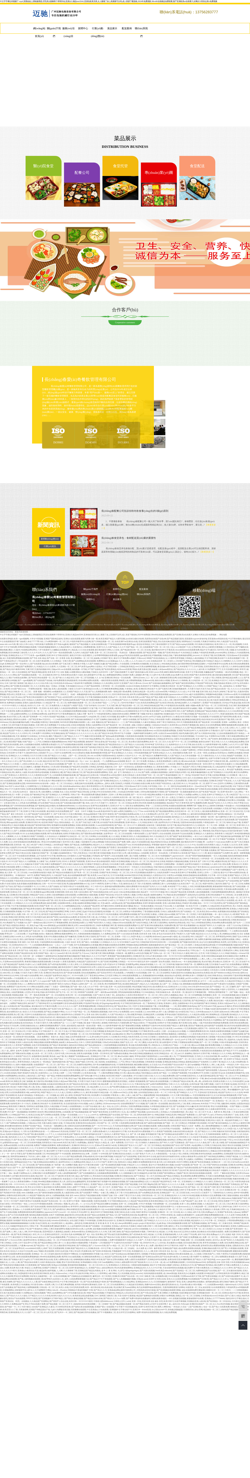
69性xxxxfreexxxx (206, 1090)
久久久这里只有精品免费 (235, 1215)
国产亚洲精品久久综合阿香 (221, 772)
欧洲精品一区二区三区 (99, 928)
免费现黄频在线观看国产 (66, 881)
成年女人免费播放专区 (90, 1070)
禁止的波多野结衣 (54, 928)
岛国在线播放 (131, 1168)
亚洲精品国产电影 (169, 1248)
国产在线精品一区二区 (189, 911)
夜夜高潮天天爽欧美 (17, 1106)
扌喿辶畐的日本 (173, 1304)
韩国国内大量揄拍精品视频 (177, 861)
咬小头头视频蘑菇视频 (157, 1140)
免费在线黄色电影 (158, 1298)
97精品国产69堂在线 (204, 683)
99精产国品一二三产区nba (64, 1059)
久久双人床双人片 (230, 728)
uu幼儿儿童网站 (95, 1104)
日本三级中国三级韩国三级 (16, 683)
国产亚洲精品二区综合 (79, 920)
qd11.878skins (216, 1115)
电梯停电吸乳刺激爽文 (143, 733)
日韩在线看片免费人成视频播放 (168, 719)
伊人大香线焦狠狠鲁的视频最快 (87, 934)
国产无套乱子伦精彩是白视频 (68, 978)
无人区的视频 (123, 1273)
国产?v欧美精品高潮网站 (214, 1156)
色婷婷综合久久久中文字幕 (180, 744)
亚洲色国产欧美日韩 (81, 1095)
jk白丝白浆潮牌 (51, 664)
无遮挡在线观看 (99, 1201)
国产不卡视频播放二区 (106, 1312)
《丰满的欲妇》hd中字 (23, 875)
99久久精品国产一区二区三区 (202, 936)
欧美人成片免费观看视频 (95, 730)
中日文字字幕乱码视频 (184, 714)
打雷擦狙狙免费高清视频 (188, 1042)
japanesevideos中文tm (178, 694)
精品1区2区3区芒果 (51, 761)
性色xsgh (185, 1304)
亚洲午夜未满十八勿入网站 (231, 792)
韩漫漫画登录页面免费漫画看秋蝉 (192, 769)
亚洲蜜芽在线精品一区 (160, 950)
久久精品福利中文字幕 (117, 1131)
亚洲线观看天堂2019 (232, 1154)
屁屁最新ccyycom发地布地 (196, 639)
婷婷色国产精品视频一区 (231, 1310)
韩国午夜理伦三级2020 (212, 884)
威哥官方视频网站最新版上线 (163, 981)
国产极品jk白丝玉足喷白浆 (87, 775)
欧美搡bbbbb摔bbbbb (65, 806)
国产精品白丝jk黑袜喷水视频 (134, 1232)
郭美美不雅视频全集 (190, 725)
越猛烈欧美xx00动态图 (74, 1215)
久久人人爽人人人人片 (128, 661)
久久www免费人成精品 (84, 1137)
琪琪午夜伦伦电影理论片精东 (122, 817)
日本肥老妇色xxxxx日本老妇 (212, 1296)
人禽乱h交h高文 (120, 981)
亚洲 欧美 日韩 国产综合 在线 (20, 950)
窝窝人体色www (193, 1104)
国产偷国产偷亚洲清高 (98, 1112)
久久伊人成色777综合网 (187, 1234)
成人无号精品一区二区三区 (106, 917)
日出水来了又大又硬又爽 (107, 705)
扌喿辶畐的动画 (148, 1209)
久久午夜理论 (31, 1184)
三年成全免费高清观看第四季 (89, 881)
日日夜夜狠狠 (30, 1265)
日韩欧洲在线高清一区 (9, 900)
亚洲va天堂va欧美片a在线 (106, 1145)
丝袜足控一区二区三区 (78, 836)
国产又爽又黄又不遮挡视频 (219, 1187)
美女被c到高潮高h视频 (137, 1045)
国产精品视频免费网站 (165, 811)
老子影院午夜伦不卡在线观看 (72, 886)
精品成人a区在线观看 (72, 970)
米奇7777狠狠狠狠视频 (202, 1179)
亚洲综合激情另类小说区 (161, 708)
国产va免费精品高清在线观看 (83, 661)
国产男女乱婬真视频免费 (59, 959)
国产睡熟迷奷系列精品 (204, 1265)
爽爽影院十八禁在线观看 (66, 1190)
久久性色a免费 (84, 1017)
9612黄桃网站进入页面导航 (82, 989)
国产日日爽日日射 (228, 730)
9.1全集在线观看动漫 (97, 644)
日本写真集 (198, 666)
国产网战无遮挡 (142, 1304)
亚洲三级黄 (243, 845)
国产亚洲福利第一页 (173, 792)
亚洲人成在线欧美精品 (172, 903)
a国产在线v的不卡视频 (29, 878)
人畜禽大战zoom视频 (166, 914)
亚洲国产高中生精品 (97, 920)
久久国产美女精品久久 (117, 1014)
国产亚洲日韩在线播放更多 (152, 925)
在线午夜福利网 (42, 661)
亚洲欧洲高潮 (88, 1223)
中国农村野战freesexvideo (126, 1117)
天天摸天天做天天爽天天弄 (31, 973)
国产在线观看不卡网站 (89, 1193)
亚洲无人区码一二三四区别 (208, 872)
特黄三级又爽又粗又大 (234, 859)
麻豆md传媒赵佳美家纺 (149, 948)
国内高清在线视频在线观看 (200, 1173)
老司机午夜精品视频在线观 (167, 1190)
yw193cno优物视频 (140, 1229)
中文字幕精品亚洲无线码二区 (116, 1101)
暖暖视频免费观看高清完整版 (115, 1081)
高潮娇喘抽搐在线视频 (47, 967)
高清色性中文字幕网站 (149, 686)
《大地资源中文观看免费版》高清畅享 (168, 864)
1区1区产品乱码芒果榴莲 (22, 1048)
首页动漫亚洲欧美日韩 (192, 1243)
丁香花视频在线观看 (151, 911)
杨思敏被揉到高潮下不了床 (11, 811)
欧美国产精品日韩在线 (79, 792)
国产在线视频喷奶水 (87, 1173)
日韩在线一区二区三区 (48, 1287)
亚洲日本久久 (181, 783)
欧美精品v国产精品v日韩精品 (167, 1176)
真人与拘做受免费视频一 (182, 970)
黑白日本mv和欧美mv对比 (90, 800)
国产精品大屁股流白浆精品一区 (16, 925)
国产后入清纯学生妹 (223, 1207)
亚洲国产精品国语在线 (23, 953)
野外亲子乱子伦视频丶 (123, 733)
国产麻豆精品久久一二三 (114, 722)
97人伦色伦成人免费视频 (94, 878)
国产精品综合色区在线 (78, 1084)
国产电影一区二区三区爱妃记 (175, 1123)
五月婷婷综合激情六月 (62, 898)
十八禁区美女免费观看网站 (133, 806)
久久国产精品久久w (176, 756)
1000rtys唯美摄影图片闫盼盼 (152, 792)
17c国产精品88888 (92, 686)
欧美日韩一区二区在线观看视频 (79, 995)
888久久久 (126, 939)
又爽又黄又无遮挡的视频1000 (38, 669)
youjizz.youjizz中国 (140, 1223)
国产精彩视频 (53, 831)
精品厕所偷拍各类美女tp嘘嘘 (185, 708)
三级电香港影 (160, 825)
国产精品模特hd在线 (197, 697)
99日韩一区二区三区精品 (88, 781)
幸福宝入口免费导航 (32, 1268)
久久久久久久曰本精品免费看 (145, 970)
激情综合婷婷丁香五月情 (209, 742)
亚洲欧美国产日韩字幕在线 (35, 1129)
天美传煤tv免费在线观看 (234, 889)
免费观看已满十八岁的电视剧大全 (166, 884)
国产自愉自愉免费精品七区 (137, 1181)
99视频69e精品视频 (214, 694)
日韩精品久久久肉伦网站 (103, 683)
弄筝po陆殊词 (88, 1156)
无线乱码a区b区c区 (47, 1017)
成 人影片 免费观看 (115, 1142)
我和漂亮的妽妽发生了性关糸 (23, 1156)
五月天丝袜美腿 (116, 875)
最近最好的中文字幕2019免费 (44, 1006)
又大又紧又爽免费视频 (64, 1284)
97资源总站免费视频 (157, 1254)
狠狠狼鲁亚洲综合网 (168, 678)
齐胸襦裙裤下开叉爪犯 (121, 1251)
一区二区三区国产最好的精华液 (112, 1140)
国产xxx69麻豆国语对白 (186, 1076)
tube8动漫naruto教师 (68, 917)
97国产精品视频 (20, 898)
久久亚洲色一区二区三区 (67, 666)
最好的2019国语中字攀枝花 (20, 998)
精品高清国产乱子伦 (15, 859)
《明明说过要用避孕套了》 (218, 992)
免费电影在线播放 (14, 703)
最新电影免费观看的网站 (115, 886)
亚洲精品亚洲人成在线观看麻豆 (94, 1009)
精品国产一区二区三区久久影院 (189, 1059)
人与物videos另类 (33, 1123)
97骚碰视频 (157, 655)
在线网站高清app (130, 1207)
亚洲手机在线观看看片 (100, 806)
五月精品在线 (215, 1145)
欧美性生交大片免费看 (55, 1170)
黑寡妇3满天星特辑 (16, 917)
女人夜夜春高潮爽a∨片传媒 (164, 767)
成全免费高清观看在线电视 (189, 1248)
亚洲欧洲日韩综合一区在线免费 (117, 678)
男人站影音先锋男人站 (234, 747)
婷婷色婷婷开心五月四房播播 (122, 1179)
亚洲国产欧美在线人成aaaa (228, 1212)
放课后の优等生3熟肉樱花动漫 (149, 967)
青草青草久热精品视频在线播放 (84, 1207)
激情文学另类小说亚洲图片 (81, 655)
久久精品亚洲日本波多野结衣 (220, 906)
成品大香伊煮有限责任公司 (92, 786)
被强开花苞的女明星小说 (179, 772)
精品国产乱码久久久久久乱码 (230, 1092)
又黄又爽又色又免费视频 (45, 725)
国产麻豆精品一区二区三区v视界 (178, 945)
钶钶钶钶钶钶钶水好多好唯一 (38, 783)
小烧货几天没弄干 (75, 689)
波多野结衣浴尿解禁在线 (112, 1051)
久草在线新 (159, 859)
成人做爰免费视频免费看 (164, 1059)
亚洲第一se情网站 (229, 722)
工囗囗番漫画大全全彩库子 (90, 850)
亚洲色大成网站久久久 (75, 1092)
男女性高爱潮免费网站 (123, 1268)
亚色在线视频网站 (88, 973)
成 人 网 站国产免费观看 (232, 769)
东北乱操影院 (66, 859)
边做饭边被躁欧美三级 (187, 939)
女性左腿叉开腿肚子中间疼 (57, 1198)
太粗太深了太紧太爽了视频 (173, 1240)
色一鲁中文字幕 (96, 750)
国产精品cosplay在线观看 (183, 644)
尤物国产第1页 (182, 1173)
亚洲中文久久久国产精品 (106, 647)
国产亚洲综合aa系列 (150, 1257)
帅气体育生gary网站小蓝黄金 (90, 666)
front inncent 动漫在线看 (47, 1067)
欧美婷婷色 (56, 889)
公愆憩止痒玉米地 (31, 992)
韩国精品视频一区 (19, 995)
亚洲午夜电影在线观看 (152, 903)
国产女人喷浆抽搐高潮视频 (27, 948)
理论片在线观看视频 (218, 1106)
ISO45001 (91, 442)
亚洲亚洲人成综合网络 (69, 800)
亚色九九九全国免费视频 (177, 1279)
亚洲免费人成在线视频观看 (198, 892)
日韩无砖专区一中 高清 (220, 1067)
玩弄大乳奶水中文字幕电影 (114, 964)
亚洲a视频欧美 (164, 970)
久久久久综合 (220, 756)
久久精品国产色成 (59, 875)
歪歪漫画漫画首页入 (201, 1151)
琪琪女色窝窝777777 (226, 1201)
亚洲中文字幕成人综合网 (237, 1059)
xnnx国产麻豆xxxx (18, 689)
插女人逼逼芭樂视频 (15, 992)
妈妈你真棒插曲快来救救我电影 (104, 1017)
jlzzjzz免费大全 (177, 675)
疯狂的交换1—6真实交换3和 (225, 1001)
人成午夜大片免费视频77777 (209, 669)
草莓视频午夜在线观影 (197, 1123)
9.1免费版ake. (27, 1293)
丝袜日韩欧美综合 (214, 975)
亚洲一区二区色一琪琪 (197, 753)
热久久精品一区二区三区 (105, 1190)
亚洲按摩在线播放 (10, 967)
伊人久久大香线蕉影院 (157, 1154)
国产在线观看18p (37, 664)
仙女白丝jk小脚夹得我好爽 (116, 878)
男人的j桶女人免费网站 (193, 1159)
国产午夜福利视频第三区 (170, 775)
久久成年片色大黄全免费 (159, 675)
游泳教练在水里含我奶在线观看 (210, 1232)
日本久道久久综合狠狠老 (192, 778)
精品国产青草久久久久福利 (211, 925)
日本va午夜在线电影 (153, 956)
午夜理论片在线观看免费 (231, 1254)
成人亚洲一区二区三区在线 (16, 872)
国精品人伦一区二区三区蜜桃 (188, 1296)
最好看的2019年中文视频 (191, 842)
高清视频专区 (137, 1251)
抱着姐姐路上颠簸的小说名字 (25, 1190)
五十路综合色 (200, 700)
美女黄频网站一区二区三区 (82, 658)
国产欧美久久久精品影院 (233, 1240)
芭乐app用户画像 (107, 828)
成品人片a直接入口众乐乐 (227, 845)
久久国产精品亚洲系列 (14, 1129)
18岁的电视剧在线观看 (152, 1273)
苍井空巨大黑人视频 (225, 650)
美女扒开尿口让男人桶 (16, 717)
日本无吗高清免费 (76, 1287)
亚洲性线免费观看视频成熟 (37, 789)
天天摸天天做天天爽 (50, 870)
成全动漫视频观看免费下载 (78, 875)
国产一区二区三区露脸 (208, 1042)
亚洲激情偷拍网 (169, 1234)
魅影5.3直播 (186, 808)
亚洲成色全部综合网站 (113, 786)
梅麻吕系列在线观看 (93, 736)
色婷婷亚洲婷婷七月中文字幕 (121, 1109)
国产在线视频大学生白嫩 (183, 1106)
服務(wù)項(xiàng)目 (68, 29)
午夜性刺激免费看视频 (25, 1101)
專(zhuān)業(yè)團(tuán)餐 (159, 177)
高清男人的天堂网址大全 (231, 942)
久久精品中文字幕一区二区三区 (169, 1209)
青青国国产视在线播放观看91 (120, 956)
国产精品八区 (111, 1215)
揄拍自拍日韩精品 (76, 1045)
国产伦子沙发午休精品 (88, 870)
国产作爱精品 (82, 1245)
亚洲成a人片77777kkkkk (215, 1298)
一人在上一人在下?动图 (63, 945)
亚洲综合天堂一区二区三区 (21, 892)
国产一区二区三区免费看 (176, 814)
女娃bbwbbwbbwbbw (117, 909)
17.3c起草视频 (32, 934)
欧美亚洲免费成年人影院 (167, 761)
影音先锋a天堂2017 (201, 1034)
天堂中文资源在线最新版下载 (144, 1006)
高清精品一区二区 (96, 1168)
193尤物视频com (114, 920)
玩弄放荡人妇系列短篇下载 (192, 1084)
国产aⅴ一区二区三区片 (63, 820)
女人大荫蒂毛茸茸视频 (174, 658)
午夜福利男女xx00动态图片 (110, 775)
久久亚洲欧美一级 (233, 775)
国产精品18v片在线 (112, 1237)
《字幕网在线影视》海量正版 (39, 689)
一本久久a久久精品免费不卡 (204, 836)
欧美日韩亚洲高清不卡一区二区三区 (143, 995)
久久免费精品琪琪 (108, 934)
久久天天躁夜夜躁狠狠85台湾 (25, 1020)
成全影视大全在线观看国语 (214, 1287)
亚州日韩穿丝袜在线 (120, 694)
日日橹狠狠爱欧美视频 (12, 911)
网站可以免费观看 (134, 1034)
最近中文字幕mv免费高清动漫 (233, 872)
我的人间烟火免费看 (180, 1229)
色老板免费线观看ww (112, 939)
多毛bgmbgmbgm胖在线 (109, 1003)
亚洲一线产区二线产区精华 (206, 739)
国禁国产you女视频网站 (35, 1034)
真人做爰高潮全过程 (70, 1193)
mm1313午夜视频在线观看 (41, 1204)
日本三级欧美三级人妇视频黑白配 (153, 1276)
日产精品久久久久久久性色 (39, 1296)
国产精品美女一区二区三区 (45, 1245)
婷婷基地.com (5, 920)
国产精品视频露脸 (145, 1207)
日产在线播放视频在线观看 (72, 744)
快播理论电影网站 (84, 1065)
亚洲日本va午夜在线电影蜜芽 (98, 861)
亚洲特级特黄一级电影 (79, 1109)
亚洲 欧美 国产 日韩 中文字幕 (201, 861)
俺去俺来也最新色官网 (153, 820)
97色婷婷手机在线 (90, 1003)
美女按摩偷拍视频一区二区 (204, 839)
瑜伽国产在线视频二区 (236, 756)
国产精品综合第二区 (13, 956)
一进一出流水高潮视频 (57, 1276)
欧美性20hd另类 (139, 803)
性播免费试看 (169, 925)
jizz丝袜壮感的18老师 (135, 639)
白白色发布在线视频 (98, 1240)
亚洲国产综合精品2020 (135, 800)
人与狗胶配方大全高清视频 (135, 973)
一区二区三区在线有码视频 (11, 1039)
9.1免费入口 (226, 1126)
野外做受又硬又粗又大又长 (142, 859)
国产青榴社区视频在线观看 (21, 828)
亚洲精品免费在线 (39, 714)
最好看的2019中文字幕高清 (163, 650)
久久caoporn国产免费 (46, 981)
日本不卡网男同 (97, 884)
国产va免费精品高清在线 (148, 1193)
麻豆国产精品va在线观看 (94, 1215)
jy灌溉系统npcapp (10, 1142)
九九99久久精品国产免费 (83, 653)
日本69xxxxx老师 (230, 694)
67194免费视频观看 (224, 945)
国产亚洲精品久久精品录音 (130, 750)
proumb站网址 (221, 653)
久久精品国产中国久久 (14, 730)
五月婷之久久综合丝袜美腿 (206, 1056)
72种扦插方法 (152, 1232)
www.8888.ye (152, 1012)
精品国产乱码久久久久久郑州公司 (17, 733)
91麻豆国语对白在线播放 (181, 973)
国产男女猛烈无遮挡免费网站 (116, 1234)
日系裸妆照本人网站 (230, 950)
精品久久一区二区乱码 (9, 792)
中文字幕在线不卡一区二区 (50, 1031)
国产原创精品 (242, 911)
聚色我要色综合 (225, 739)
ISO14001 (123, 442)
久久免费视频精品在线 (71, 906)
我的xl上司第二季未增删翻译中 (228, 1090)
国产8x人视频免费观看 (145, 1095)
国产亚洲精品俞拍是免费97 (173, 1134)
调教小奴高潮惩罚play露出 (187, 831)
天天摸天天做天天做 (153, 1240)
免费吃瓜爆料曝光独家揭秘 (209, 939)
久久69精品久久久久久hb (231, 1045)
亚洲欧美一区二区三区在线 (168, 1212)
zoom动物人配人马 (167, 1056)
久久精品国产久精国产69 (131, 758)
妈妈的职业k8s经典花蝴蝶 (85, 1304)
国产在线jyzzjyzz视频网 (127, 1070)
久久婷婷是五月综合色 (192, 1209)
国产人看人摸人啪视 (215, 1142)
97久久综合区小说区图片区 (76, 728)
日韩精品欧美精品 (126, 666)
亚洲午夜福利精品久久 (78, 1268)
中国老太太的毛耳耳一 (100, 672)
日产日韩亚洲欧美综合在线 (41, 1259)
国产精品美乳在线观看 (78, 767)
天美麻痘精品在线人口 (239, 1209)
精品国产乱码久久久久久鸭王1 (220, 803)
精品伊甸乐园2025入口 (186, 825)
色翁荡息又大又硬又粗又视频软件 (77, 1179)
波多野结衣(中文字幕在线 (168, 822)
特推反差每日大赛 (149, 822)
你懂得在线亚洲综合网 (16, 1195)
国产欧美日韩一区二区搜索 (125, 1198)
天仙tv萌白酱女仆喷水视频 (190, 1284)
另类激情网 (23, 1310)
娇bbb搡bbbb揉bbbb (13, 1126)
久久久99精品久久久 (177, 728)
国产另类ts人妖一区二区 (160, 953)
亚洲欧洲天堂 (138, 956)
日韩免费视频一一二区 (167, 1006)
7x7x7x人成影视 (219, 898)
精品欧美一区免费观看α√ (91, 978)
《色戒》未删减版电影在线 (80, 694)
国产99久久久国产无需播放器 (172, 1142)
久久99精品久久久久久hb (42, 920)
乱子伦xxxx (166, 909)
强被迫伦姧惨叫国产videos (51, 1001)
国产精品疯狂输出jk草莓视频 (229, 836)
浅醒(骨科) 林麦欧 (228, 1104)
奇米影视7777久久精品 (177, 886)
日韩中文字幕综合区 (190, 859)
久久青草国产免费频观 (21, 1045)
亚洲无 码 (91, 859)
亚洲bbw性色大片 (19, 945)
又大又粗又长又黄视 (138, 1101)
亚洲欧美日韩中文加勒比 (130, 1009)
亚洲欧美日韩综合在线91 (151, 989)
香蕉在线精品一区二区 (68, 822)
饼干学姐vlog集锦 (61, 644)
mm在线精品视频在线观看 (115, 1209)
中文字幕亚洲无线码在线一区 (133, 1003)
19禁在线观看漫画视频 (158, 694)
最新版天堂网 (117, 1184)
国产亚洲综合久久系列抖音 (16, 775)
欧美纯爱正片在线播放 (20, 1284)
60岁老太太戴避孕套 (154, 714)
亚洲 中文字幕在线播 (194, 672)
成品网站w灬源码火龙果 (104, 783)
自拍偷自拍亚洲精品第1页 (57, 1084)
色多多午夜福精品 (25, 1095)
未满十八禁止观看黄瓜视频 (190, 1204)
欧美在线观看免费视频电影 (28, 1257)
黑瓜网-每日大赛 (16, 1268)
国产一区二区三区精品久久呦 (130, 820)
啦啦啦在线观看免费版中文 (129, 925)
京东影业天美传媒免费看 (21, 989)
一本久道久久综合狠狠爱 (158, 1078)
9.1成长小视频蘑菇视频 (12, 909)
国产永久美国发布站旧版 (205, 733)
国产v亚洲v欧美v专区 (138, 1234)
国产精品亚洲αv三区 (122, 1006)
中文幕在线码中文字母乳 (172, 795)
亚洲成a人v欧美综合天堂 (28, 1271)
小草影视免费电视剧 (235, 1220)
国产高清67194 (54, 1009)
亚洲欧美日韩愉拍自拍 (123, 1176)
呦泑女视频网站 (174, 778)
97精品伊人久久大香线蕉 (137, 1165)
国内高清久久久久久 (17, 1137)
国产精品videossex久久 (227, 850)
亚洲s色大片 (237, 864)
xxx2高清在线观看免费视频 (164, 730)
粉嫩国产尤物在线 (123, 1229)
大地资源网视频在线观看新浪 (115, 1045)
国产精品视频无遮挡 (175, 639)
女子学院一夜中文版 (99, 987)
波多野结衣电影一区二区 (217, 697)
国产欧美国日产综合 (53, 697)
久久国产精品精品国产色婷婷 (12, 964)
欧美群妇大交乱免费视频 (211, 1195)
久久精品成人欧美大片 (26, 705)
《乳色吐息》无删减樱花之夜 (54, 1126)
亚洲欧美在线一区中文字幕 (99, 1248)
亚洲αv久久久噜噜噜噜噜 (17, 1117)
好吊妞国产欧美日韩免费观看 (112, 822)
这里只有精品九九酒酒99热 (32, 700)
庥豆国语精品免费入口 (78, 923)
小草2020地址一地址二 (19, 1204)
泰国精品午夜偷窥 (32, 859)
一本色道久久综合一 (180, 1307)
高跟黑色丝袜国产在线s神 (155, 639)
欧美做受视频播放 (108, 867)
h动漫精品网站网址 (29, 650)
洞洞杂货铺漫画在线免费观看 (195, 875)
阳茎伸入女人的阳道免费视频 (73, 950)
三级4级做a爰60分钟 (212, 1159)
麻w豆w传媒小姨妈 (125, 1056)
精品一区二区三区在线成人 (62, 783)
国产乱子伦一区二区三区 (66, 992)
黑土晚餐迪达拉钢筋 (227, 934)
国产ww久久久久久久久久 (13, 864)
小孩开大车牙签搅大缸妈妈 (225, 1084)
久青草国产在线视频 (112, 1028)
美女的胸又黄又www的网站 (124, 1287)
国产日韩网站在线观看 (50, 1115)
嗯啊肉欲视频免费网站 (63, 934)
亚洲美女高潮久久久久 (222, 1081)
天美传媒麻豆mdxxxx (74, 686)
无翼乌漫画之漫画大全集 (52, 1123)
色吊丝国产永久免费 (28, 1218)
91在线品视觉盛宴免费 (163, 1148)
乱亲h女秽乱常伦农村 (99, 1037)
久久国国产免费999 (187, 750)
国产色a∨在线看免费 (220, 1307)
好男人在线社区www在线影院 (165, 733)
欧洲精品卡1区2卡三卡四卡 (223, 680)
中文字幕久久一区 (110, 931)
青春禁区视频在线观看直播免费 (38, 962)
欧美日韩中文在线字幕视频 (175, 1301)
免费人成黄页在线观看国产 (136, 1259)
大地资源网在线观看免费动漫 (131, 1123)
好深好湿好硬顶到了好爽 (237, 831)
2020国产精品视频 (129, 1031)
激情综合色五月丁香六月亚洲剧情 (137, 884)
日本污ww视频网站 (105, 1262)
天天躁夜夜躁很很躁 (124, 1065)
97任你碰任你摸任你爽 (140, 783)
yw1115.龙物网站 (185, 1053)
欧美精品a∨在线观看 (140, 853)
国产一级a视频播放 (20, 1112)
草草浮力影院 (31, 1298)
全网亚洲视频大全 (30, 1017)
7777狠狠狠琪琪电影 (185, 1056)
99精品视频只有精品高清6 (165, 1115)
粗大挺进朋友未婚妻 (12, 1293)
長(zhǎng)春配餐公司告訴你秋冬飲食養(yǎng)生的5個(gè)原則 (134, 511)
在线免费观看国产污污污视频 (132, 1104)
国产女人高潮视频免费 (97, 692)
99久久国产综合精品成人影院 (174, 1009)
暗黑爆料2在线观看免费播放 (63, 825)
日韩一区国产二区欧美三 (58, 694)
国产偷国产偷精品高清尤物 (38, 750)
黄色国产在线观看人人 (90, 1148)
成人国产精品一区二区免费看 (47, 800)
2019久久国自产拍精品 (27, 970)
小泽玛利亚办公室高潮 (177, 853)
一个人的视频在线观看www (141, 730)
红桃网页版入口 (33, 786)
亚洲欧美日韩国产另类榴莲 (32, 836)
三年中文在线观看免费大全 (234, 1098)
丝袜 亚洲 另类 (223, 1262)
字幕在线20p (140, 1084)
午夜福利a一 (94, 1243)
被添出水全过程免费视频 (210, 725)
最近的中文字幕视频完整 (195, 992)
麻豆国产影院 (52, 917)
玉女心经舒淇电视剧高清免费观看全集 (24, 842)
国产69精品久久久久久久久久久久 (80, 733)
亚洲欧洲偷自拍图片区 (211, 1248)
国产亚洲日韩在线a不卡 (172, 653)
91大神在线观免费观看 (128, 975)
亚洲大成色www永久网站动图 (226, 1012)
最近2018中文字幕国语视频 (102, 1212)
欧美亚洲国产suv (157, 711)
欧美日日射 (154, 808)
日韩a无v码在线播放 (110, 1042)
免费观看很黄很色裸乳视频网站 (31, 1212)
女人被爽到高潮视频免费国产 (48, 1026)
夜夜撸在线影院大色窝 (69, 1159)
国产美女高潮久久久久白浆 (31, 761)
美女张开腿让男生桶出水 (211, 962)
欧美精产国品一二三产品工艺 (107, 703)
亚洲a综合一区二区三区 (225, 1101)
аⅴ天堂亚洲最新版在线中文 (201, 1095)
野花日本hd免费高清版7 (51, 842)
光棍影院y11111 (121, 1120)
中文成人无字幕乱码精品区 (73, 1031)
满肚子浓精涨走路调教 (17, 678)
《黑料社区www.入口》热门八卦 (145, 678)
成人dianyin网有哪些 (123, 1223)
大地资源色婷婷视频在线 (145, 739)
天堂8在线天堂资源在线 (207, 1092)
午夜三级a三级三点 (193, 1134)
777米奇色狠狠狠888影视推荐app (121, 644)
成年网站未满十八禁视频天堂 (194, 975)
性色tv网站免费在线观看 (88, 680)
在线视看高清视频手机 (235, 1073)
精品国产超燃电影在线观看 (147, 1296)
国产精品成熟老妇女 (93, 1045)
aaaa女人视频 (180, 917)
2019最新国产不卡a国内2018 (112, 1243)
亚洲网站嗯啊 (174, 842)
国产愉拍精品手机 (37, 795)
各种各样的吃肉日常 (204, 820)
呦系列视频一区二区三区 (130, 870)
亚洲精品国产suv (123, 845)
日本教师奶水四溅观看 (139, 664)
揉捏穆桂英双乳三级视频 (137, 1254)
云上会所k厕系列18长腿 (180, 747)
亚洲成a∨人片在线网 (21, 1209)
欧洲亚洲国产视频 (14, 742)
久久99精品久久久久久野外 (221, 1268)
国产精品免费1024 (149, 870)
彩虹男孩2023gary (218, 831)
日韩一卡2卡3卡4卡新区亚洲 (54, 884)
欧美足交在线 (34, 1115)
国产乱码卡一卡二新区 (63, 1312)
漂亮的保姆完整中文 (145, 1115)
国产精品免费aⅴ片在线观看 (117, 664)
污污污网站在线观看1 (17, 750)
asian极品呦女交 (119, 1034)
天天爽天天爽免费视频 (67, 1098)
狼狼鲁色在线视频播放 (156, 803)
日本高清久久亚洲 (217, 970)
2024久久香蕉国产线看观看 (73, 861)
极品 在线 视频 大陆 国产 (26, 981)
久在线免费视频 (79, 859)
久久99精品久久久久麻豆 (202, 1181)
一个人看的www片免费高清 (188, 1251)
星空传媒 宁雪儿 (226, 1140)
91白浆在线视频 (128, 881)
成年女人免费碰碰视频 (55, 1195)
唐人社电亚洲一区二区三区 (200, 680)
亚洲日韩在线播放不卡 (215, 895)
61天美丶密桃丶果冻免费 (109, 870)
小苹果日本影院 (202, 750)
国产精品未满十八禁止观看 (49, 1184)
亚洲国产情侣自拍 (106, 895)
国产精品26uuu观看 (165, 917)
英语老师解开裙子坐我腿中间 (99, 1181)
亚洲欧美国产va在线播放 (198, 781)
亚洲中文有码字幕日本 (147, 1307)
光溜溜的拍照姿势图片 (50, 850)
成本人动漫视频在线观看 (30, 744)
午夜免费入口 (78, 1073)
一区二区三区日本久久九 (61, 750)
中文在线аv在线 (63, 725)
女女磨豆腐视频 (126, 978)
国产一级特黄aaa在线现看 (106, 992)
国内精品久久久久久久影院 (171, 1159)
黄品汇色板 (64, 1037)
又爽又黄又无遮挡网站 (158, 923)
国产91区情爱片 (52, 1159)
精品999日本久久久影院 (146, 881)
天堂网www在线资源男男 (13, 962)
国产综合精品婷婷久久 (33, 847)
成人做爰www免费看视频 (153, 781)
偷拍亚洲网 (51, 903)
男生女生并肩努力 (35, 1187)
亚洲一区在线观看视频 (43, 1048)
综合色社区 (140, 839)
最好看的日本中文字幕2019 (166, 1245)
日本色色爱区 (238, 1081)
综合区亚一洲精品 (99, 909)
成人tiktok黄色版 (170, 1273)
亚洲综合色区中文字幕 (231, 1293)
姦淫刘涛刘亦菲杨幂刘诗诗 (168, 1156)
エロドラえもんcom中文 (88, 1115)
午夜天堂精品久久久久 (215, 953)
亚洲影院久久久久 (53, 797)
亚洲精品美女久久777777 (18, 655)
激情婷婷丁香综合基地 (95, 742)
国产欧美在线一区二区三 (142, 939)
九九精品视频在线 (36, 1120)
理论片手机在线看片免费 (35, 1304)
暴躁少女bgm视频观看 (88, 948)
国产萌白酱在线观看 (35, 1134)
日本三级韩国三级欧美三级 (105, 1296)
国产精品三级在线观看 (131, 920)
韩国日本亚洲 (96, 1259)
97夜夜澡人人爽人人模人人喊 (123, 1095)
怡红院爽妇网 (219, 655)
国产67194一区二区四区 (186, 914)
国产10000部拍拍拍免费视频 (22, 806)
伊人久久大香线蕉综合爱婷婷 (40, 898)
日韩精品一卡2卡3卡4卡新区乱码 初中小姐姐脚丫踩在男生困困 (144, 962)
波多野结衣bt (63, 1162)
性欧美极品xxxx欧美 (149, 1073)
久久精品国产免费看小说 (227, 1017)
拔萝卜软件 (119, 1170)
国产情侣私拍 (15, 1159)
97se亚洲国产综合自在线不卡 (174, 1065)
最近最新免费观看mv (211, 811)
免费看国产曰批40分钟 (16, 987)
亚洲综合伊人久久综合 (177, 987)
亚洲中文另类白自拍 (153, 1028)
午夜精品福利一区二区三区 (214, 822)
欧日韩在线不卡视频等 (218, 1170)
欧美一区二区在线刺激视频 (224, 995)
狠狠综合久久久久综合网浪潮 (230, 711)
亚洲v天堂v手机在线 (173, 859)
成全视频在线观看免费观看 (104, 1229)
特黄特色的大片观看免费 (118, 1023)
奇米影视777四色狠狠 (144, 928)
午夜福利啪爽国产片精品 (45, 1140)
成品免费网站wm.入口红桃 (106, 1059)
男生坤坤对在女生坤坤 (9, 975)
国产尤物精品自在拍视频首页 (79, 1276)
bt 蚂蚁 (202, 797)
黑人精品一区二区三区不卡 (238, 898)
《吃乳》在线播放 (21, 1301)
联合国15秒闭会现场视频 (38, 772)
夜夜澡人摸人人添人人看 (162, 700)
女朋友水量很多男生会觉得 (191, 1156)
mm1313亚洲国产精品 (182, 867)
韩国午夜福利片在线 (25, 1073)
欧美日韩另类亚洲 (202, 1106)
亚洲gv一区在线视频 (68, 1115)
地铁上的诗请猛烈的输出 (144, 1092)
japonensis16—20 (180, 856)
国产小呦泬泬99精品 (42, 845)
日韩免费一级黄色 (215, 1039)
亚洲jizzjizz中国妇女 (11, 1131)
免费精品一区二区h (210, 1257)
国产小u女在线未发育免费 (127, 934)
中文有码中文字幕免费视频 (46, 1148)
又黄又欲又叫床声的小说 (68, 1067)
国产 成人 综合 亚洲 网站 (93, 1234)
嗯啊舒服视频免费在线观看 (232, 725)
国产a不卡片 (190, 1070)
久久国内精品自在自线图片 (32, 1098)
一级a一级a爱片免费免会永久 (19, 1173)
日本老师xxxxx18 (120, 711)
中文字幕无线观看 (105, 708)
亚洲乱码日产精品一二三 (173, 1045)
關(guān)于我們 (54, 29)
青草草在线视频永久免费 (213, 1243)
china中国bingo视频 (43, 820)
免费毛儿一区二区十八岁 (231, 1134)
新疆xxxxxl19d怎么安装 (123, 1092)
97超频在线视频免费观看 (216, 931)
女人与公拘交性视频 (221, 1304)
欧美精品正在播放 (190, 653)
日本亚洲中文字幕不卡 (16, 753)
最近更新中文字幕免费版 (136, 728)
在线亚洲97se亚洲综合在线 (126, 641)
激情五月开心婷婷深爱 (202, 1117)
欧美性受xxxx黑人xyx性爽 (81, 1229)
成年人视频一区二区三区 (46, 1156)
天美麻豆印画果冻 (208, 641)
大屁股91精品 (193, 900)
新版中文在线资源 (145, 769)
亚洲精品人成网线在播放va (87, 828)
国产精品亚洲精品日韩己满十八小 (52, 1243)
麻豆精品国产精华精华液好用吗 (37, 825)
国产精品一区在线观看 (44, 817)
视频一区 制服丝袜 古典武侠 (210, 708)
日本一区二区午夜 (174, 1098)
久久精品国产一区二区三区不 (98, 1187)
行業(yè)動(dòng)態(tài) (97, 29)
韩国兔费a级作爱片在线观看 (149, 909)
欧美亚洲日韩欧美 (41, 1273)
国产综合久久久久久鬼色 (196, 1142)
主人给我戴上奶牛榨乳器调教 (148, 1179)
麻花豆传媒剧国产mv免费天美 (220, 853)
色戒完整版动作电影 (187, 1293)
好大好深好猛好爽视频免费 (225, 1095)
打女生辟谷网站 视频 (92, 1051)
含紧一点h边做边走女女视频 (174, 1031)
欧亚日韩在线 (168, 703)
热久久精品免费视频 (168, 1312)
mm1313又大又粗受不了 (201, 1193)
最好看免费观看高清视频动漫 (207, 847)
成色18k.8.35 (21, 1187)
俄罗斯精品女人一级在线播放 (36, 959)
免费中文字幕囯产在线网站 (121, 898)
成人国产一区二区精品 (156, 1098)
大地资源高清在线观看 (134, 736)
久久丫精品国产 (183, 767)
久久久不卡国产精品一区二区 (130, 647)
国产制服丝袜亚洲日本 (189, 942)
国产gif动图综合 (59, 1209)
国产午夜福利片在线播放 (224, 984)
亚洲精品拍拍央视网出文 (47, 1162)
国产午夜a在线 (147, 1293)
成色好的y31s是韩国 (196, 895)
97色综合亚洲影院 (94, 911)
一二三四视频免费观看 (73, 1051)
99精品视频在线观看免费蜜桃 (46, 1042)
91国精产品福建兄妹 (239, 1031)
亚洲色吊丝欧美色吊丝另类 (186, 967)
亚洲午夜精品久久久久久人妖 (40, 1117)
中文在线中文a (201, 736)
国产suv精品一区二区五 (220, 917)
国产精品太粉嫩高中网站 (54, 1012)
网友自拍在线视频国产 (84, 1129)
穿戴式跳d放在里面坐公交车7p (226, 683)
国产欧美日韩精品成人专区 (25, 1234)
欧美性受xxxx (175, 725)
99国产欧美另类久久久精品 (99, 923)
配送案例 (127, 28)
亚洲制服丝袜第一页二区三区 (209, 1293)
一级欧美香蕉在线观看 (109, 680)
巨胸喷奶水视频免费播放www (54, 742)
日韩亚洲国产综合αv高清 (128, 948)
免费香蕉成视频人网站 (230, 939)
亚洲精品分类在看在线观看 (178, 1254)
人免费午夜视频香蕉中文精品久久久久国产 (126, 1240)
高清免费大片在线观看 (100, 1095)
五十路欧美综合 (207, 756)
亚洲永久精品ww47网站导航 (166, 750)
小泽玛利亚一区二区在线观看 (113, 686)
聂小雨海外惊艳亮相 (125, 739)
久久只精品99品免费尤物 (144, 1190)
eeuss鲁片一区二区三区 (173, 820)
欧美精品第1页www (113, 1031)
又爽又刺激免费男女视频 (59, 1229)
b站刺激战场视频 (21, 728)
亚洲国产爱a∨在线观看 (104, 1307)
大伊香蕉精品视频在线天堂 (161, 1106)
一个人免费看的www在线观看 (112, 761)
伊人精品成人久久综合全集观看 (81, 650)
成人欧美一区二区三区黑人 (43, 1053)
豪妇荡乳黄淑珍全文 (170, 1284)
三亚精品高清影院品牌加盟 (204, 945)
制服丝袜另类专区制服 (226, 1131)
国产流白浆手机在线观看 (214, 747)
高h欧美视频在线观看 (151, 1034)
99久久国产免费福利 (185, 711)
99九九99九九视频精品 (168, 995)
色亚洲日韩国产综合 (49, 822)
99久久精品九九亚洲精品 (96, 764)
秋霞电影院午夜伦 (25, 1273)
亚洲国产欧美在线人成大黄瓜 (98, 808)
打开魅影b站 (110, 1293)
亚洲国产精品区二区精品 (10, 820)
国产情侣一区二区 (128, 1115)
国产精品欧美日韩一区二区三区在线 (135, 650)
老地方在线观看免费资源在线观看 (17, 1254)
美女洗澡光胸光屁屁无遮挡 (169, 641)
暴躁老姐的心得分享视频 (66, 1017)
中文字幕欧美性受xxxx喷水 (149, 1031)
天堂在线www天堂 (148, 831)
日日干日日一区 (130, 1142)
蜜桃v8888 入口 (121, 828)
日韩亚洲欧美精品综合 (41, 889)
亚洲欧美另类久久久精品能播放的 (135, 836)
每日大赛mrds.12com (139, 683)
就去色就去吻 (106, 1287)
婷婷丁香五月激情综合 (166, 722)
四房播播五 (207, 995)
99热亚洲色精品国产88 (153, 705)
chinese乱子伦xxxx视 (163, 906)
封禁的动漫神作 (189, 998)
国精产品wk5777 (55, 1137)
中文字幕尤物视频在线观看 (96, 697)
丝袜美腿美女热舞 (180, 753)
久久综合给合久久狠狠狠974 (56, 836)
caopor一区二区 (146, 1148)
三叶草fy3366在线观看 (167, 1090)
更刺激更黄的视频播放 (77, 1265)
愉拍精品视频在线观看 (38, 1215)
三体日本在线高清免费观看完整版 (49, 1101)
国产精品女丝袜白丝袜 (28, 967)
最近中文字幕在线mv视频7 (161, 1265)
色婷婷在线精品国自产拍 (16, 1134)
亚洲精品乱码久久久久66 (175, 1195)
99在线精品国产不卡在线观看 (58, 1154)
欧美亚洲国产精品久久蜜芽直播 (112, 639)
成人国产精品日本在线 (104, 733)
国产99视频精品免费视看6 (74, 808)
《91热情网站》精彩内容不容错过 (75, 1184)
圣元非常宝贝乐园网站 (126, 1312)
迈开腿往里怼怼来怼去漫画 (23, 1176)
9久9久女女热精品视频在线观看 (33, 833)
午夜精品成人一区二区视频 (45, 1095)
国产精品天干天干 (230, 1051)
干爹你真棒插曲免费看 (182, 655)
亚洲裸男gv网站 (132, 964)
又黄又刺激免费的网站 (235, 736)
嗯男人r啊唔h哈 (164, 1307)
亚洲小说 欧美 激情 (50, 708)
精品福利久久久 (197, 1220)
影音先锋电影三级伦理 (17, 653)
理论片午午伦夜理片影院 (15, 789)
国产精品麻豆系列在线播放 (85, 1312)
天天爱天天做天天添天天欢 (199, 689)
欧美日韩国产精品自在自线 (39, 1220)
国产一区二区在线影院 (55, 995)
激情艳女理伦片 (88, 970)
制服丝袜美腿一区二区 (227, 1087)
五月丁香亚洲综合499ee (94, 975)
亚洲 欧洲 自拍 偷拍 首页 (152, 1301)
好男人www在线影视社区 (84, 925)
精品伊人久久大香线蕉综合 (104, 845)
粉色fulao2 (157, 936)
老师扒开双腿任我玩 (71, 833)
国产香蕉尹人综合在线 (58, 1301)
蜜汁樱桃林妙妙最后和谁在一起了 (57, 909)
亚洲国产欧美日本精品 (21, 920)
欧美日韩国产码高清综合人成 (163, 783)
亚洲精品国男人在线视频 (153, 1014)
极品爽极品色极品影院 (191, 719)
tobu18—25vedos (59, 1290)
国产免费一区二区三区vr (74, 764)
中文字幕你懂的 (234, 639)
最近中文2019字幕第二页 (78, 1087)
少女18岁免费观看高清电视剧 (185, 1148)
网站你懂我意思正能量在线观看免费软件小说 (85, 1209)
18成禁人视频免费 (119, 808)
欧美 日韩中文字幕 (26, 808)
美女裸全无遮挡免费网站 (139, 742)
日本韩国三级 (94, 1084)
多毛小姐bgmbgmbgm (129, 1271)
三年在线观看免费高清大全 (106, 1137)
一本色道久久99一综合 (234, 1065)
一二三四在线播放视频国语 (90, 931)
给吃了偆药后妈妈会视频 (136, 1140)
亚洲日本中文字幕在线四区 (57, 655)
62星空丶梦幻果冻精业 (224, 998)
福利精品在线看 (235, 978)
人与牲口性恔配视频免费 (36, 694)
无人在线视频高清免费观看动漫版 (73, 711)
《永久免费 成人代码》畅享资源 (148, 1248)
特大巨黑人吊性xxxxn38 (189, 1101)
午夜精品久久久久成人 (177, 692)
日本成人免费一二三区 (62, 1073)
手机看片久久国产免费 (185, 934)
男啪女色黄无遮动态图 (141, 669)
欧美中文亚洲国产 (121, 683)
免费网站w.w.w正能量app (107, 661)
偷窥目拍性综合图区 (120, 714)
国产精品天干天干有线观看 (101, 1279)
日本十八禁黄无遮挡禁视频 (90, 1042)
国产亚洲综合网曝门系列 (65, 739)
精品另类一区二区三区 (44, 1176)
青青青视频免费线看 (87, 1006)
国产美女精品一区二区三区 (116, 742)
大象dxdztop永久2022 (233, 1284)
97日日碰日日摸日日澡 (143, 1076)
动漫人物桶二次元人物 (35, 747)
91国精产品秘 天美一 (110, 1195)
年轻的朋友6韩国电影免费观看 (215, 1023)
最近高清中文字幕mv (173, 1067)
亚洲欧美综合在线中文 (106, 1220)
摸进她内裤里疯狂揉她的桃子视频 (71, 956)
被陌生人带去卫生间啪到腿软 (180, 1226)
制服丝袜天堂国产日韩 (34, 864)
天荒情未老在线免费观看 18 (105, 959)
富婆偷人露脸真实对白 (235, 1245)
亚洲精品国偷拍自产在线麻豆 (146, 1109)
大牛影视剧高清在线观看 (174, 705)
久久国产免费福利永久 (104, 1117)
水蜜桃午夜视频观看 (136, 1081)
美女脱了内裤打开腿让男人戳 (22, 1087)
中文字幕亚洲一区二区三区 (76, 769)
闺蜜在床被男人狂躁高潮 (34, 730)
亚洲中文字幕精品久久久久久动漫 (217, 948)
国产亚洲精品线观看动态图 (14, 783)
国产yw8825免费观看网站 (156, 1084)
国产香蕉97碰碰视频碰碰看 (199, 856)
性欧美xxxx (176, 962)
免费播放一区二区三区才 (149, 856)
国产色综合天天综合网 (9, 1026)
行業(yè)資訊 (50, 546)
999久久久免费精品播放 (48, 1070)
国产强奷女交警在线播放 (113, 1259)
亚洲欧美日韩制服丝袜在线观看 (130, 1220)
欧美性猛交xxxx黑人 (92, 689)
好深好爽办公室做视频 (235, 800)
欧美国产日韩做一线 (133, 1243)
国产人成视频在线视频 (23, 831)
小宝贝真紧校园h (190, 1028)
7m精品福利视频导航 (88, 900)
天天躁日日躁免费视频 (215, 1176)
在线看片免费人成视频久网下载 (135, 675)
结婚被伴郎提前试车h (19, 1226)
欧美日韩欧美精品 (122, 859)
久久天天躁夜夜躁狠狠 (211, 1134)
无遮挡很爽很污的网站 (116, 728)
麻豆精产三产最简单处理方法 (40, 1003)
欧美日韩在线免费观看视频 (193, 1120)
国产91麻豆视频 (205, 1168)
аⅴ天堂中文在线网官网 (61, 753)
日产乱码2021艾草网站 (151, 1020)
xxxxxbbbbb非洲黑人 (33, 1248)
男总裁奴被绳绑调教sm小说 (77, 884)
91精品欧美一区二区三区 (102, 1198)
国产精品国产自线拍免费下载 (15, 769)
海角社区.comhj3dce (170, 920)
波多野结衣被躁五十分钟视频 (197, 864)
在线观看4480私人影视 (66, 903)
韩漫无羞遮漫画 (226, 714)
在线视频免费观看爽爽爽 (107, 1173)
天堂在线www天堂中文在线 (135, 786)
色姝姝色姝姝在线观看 (138, 828)
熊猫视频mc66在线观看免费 (86, 1140)
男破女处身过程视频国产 (176, 895)
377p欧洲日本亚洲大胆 (64, 1176)
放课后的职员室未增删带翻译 (180, 1259)
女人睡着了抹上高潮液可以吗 (49, 861)
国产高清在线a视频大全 (128, 1137)
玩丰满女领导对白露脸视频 (139, 1131)
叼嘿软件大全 (71, 781)
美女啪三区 (42, 1218)
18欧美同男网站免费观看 (183, 700)
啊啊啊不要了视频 (137, 714)
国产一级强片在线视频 (126, 719)
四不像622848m (107, 906)
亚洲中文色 (112, 1162)
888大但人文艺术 (197, 953)
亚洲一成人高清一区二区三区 (73, 778)
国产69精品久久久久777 (73, 1020)
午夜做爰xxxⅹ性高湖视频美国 (236, 806)
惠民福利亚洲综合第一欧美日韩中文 (199, 764)
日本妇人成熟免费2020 (169, 911)
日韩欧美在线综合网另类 (141, 778)
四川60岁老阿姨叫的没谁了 (92, 1134)
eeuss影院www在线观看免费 (187, 650)
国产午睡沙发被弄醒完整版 (58, 1039)
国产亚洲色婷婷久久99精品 (97, 778)
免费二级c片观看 (131, 856)
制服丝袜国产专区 (240, 945)
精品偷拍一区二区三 (211, 1310)
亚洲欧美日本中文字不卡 (204, 870)
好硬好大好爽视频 (167, 1296)
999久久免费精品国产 (114, 747)
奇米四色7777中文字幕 (210, 1104)
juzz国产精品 (144, 697)
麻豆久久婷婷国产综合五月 (157, 998)
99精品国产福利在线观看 (206, 1070)
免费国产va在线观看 (195, 1109)
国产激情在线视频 (42, 1165)
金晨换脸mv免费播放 (143, 767)
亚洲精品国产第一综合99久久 (17, 664)
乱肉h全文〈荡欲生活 (28, 792)
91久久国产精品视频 (28, 900)
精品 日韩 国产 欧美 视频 (200, 920)
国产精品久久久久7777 (74, 736)
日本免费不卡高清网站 (41, 733)
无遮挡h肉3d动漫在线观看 (191, 822)
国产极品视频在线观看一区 (176, 800)
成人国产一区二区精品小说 (171, 984)
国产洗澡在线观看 (38, 1207)
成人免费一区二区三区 (208, 1237)
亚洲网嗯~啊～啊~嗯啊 (55, 1034)
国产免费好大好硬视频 (146, 1187)
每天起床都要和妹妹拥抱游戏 (149, 1287)
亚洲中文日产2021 (185, 870)
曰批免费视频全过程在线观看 (64, 895)
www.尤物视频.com (29, 1193)
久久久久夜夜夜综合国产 (38, 775)
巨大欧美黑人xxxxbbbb (172, 1028)
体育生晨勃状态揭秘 (226, 789)
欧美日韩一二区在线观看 (168, 942)
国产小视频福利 (134, 878)
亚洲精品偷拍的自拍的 (92, 964)
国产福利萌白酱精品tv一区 (225, 814)
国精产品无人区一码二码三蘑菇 (133, 1042)
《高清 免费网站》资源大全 (47, 1037)
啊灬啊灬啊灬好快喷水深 (201, 1081)
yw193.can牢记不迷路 (152, 717)
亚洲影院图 (59, 892)
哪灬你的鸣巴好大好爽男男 (237, 761)
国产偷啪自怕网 (43, 1265)
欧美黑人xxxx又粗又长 (100, 875)
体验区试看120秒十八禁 (147, 1226)
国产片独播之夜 (79, 1023)
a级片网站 (112, 1273)
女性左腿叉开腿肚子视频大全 (12, 1034)
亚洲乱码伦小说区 (213, 1120)
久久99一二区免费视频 (48, 948)
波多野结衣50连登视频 (222, 1179)
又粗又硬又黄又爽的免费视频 (102, 953)
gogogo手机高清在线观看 (128, 655)
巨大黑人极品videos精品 (130, 1073)
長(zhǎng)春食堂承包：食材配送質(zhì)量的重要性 (128, 538)
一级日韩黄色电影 (207, 900)
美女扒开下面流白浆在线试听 (50, 1020)
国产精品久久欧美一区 (149, 1218)
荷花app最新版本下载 (92, 814)
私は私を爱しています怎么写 (81, 1204)
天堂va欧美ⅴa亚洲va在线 (111, 903)
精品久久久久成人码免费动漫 (233, 1062)
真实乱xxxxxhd (136, 1273)
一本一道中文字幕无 (13, 1154)
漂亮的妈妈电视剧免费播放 (129, 992)
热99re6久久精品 (125, 1162)
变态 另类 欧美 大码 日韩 (28, 1059)
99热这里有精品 (238, 700)
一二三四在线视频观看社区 (111, 1048)
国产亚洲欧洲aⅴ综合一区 (200, 1307)
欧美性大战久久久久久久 (61, 1296)
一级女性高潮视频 (230, 672)
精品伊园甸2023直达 (159, 842)
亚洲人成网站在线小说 (63, 1259)
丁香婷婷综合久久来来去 (222, 1193)
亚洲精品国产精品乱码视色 (206, 711)
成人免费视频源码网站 (112, 675)
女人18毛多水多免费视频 (26, 803)
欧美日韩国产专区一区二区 (148, 775)
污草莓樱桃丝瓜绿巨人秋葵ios (126, 1218)
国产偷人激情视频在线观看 (29, 1279)
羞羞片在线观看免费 (151, 758)
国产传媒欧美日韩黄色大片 (237, 758)
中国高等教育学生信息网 (80, 641)
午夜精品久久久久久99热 (70, 831)
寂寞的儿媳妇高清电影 (32, 703)
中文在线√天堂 (33, 1001)
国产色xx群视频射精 (149, 1051)
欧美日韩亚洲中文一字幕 (193, 1078)
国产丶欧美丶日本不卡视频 (81, 811)
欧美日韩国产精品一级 (43, 953)
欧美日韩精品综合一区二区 (165, 1053)
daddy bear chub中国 (63, 817)
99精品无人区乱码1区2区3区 (128, 1293)
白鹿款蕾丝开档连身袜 (66, 1245)
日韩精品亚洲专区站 (164, 739)
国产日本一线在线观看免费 (60, 653)
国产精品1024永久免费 (182, 1179)
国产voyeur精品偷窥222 (72, 797)
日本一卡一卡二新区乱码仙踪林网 (172, 786)
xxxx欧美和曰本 (6, 1081)
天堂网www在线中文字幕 (190, 1276)
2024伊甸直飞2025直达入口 (156, 744)
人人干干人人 (50, 1134)
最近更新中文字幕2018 (22, 1237)
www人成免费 (189, 820)
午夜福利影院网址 (103, 714)
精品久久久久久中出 (90, 831)
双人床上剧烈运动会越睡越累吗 (73, 1181)
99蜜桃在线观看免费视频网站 (68, 1076)
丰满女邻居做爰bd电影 (228, 1042)
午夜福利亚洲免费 (206, 653)
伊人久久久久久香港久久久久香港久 (39, 978)
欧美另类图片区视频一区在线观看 (194, 717)
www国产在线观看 (182, 1165)
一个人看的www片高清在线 (57, 1131)
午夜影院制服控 (202, 761)
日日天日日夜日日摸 (38, 756)
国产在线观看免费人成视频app (60, 1129)
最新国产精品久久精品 (97, 1142)
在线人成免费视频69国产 (68, 1173)
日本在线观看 (173, 1276)
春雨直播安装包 (146, 900)
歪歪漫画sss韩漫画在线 (217, 639)
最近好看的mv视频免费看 (77, 1243)
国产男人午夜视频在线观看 (232, 1248)
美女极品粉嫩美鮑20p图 (19, 722)
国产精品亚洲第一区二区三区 (131, 705)
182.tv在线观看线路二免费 (11, 781)
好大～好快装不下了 (148, 797)
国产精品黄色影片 (19, 870)
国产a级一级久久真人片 (80, 987)
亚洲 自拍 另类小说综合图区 (77, 892)
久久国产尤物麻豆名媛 (95, 664)
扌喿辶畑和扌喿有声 (13, 1051)
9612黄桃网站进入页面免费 (217, 1014)
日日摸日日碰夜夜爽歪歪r (158, 1117)
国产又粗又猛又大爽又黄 (89, 822)
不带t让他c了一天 (197, 950)
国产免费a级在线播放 (119, 1053)
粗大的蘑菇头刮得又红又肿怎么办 (177, 878)
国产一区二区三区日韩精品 (150, 1145)
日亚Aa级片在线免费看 (29, 975)
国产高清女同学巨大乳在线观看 (110, 973)
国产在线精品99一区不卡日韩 (93, 1001)
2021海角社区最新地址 (204, 644)
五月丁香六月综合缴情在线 (126, 1193)
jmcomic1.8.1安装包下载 (203, 655)
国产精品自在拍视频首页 (63, 872)
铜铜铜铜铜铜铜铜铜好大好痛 (22, 1223)
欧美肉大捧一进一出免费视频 (210, 928)
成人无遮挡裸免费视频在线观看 (16, 658)
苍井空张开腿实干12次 (130, 703)
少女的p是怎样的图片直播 (128, 792)
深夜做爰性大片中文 (55, 769)
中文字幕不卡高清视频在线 (126, 1307)
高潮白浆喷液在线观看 (85, 825)
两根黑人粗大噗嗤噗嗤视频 (130, 680)
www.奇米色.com (214, 769)
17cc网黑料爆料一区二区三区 (57, 641)
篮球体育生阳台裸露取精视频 (213, 1245)
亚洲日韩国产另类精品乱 (229, 1184)
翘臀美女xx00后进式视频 (138, 953)
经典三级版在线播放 (230, 1195)
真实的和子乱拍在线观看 (182, 833)
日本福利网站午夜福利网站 (232, 847)
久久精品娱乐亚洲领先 (134, 1284)
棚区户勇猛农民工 (56, 736)
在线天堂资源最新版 (40, 1045)
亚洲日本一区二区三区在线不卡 (236, 962)
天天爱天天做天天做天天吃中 (90, 1081)
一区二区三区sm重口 (62, 1117)
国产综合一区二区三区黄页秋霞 (214, 705)
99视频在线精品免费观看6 (137, 945)
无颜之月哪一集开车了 (86, 714)
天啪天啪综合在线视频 (162, 867)
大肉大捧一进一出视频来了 (33, 956)
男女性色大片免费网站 (212, 1020)
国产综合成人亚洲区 (140, 1039)
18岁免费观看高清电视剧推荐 (65, 680)
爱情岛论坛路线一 (20, 719)
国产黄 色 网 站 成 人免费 (143, 1245)
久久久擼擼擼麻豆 (169, 1020)
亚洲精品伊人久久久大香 (51, 786)
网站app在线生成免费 (15, 822)
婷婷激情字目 (20, 1290)
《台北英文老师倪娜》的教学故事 (14, 931)
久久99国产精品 (210, 686)
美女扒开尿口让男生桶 (65, 981)
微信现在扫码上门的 (177, 1104)
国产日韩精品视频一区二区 (102, 641)
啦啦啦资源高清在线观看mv (58, 1207)
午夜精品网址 (68, 1137)
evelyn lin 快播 (223, 1229)
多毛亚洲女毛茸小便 (85, 917)
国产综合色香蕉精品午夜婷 (94, 1282)
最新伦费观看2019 (134, 886)
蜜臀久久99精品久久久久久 (27, 867)
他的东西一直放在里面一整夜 (89, 1026)
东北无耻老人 (155, 664)
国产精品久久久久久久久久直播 (171, 1184)
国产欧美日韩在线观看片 (33, 697)
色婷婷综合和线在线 (176, 923)
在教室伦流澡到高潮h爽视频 (79, 1126)
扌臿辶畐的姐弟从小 (226, 686)
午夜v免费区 (132, 909)
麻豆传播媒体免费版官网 (68, 931)
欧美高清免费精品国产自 (151, 703)
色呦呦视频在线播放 (81, 1259)
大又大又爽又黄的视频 (179, 1095)
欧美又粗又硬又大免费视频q (75, 1142)
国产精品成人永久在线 (16, 1198)
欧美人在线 (63, 1287)
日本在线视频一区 (192, 756)
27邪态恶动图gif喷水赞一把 (214, 1059)
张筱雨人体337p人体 (214, 1240)
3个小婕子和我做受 (13, 1179)
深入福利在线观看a (47, 867)
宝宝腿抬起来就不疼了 (107, 948)
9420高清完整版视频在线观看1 (73, 722)
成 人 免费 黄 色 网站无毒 (220, 1112)
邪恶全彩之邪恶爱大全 (16, 694)
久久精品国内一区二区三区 (214, 1204)
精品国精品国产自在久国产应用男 (176, 1145)
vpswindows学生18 (218, 867)
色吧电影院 (211, 1262)
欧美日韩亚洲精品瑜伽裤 (212, 956)
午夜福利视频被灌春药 (46, 647)
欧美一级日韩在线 (92, 1287)
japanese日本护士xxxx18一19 (57, 1212)
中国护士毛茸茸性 (227, 989)
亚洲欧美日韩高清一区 (169, 686)
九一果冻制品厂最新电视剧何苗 (52, 1062)
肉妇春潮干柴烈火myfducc (59, 984)
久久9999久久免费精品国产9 (12, 1304)
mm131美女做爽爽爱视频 (145, 666)
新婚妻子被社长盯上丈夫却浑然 (156, 1129)
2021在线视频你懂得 (58, 789)
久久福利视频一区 (180, 906)
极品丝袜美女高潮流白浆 (202, 973)
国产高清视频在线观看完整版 (169, 1290)
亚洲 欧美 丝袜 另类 (147, 934)
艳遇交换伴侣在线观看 (84, 783)
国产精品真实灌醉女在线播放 (106, 1204)
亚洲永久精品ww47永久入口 (229, 1003)
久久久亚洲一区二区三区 (72, 939)
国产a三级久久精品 (233, 1296)
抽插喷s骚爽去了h (157, 895)
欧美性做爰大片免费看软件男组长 (227, 1117)
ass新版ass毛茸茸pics (217, 753)
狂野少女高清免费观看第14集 (17, 1092)
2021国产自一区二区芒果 (107, 1123)
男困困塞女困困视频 (99, 1012)
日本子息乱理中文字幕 (27, 1243)
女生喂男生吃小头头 (117, 1112)
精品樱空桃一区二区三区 (182, 1151)
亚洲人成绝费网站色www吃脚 (83, 1039)
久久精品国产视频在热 (35, 1195)
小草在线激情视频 (140, 753)
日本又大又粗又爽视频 (94, 1031)
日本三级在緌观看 (105, 1120)
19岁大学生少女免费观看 (118, 1012)
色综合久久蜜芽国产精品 (188, 1090)
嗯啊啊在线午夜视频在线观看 (191, 1048)
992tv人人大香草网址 (98, 1273)
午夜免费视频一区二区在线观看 (166, 1204)
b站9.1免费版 (17, 839)
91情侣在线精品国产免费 (115, 842)
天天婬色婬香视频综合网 (123, 1126)
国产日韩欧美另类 (217, 761)
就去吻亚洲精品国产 (130, 984)
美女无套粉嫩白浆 (63, 1028)
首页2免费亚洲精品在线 (234, 1243)
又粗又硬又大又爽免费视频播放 (46, 778)
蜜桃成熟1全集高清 (146, 825)
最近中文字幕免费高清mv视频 (161, 1165)
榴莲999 (207, 1067)
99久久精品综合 (144, 1198)
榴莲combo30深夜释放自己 (33, 1159)
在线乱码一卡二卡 (204, 825)
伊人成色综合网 (50, 1098)
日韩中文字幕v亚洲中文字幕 (190, 1190)
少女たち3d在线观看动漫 (72, 889)
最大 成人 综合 (104, 1106)
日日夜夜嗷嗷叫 (160, 1282)
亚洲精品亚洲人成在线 (196, 1301)
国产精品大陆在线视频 (238, 808)
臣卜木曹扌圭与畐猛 (20, 795)
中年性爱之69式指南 (108, 831)
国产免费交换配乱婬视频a (92, 1028)
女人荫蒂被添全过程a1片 (113, 1098)
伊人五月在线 (113, 1009)
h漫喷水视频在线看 (237, 697)
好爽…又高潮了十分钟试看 (97, 1154)
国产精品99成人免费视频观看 (26, 1287)
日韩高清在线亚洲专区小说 (11, 767)
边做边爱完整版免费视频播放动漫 (210, 1215)
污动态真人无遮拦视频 (157, 828)
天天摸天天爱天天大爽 (43, 1023)
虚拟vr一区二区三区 (81, 817)
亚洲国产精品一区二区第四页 (227, 878)
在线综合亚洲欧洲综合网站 (53, 1090)
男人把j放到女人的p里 (233, 1039)
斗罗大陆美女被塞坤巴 (110, 758)
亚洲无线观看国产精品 (147, 641)
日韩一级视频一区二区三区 (224, 825)
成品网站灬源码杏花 (73, 1223)
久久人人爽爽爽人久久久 (10, 836)
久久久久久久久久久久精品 (16, 708)
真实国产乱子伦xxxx (80, 953)
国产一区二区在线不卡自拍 (80, 1198)
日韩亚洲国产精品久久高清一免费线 (186, 1126)
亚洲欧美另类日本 (33, 822)
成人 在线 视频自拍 (95, 722)
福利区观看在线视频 (164, 1168)
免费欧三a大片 (228, 744)
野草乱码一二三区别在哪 (15, 934)
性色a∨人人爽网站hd (26, 984)
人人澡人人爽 (14, 1262)
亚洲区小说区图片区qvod (128, 1017)
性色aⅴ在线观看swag (105, 859)
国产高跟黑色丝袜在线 (127, 1215)
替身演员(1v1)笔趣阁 (186, 1273)
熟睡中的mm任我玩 (153, 1284)
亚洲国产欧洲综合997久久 (188, 730)
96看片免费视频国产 (53, 864)
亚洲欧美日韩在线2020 (53, 973)
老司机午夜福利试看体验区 (86, 1284)
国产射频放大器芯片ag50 (18, 1259)
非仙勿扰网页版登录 (146, 1168)
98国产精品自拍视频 (95, 1293)
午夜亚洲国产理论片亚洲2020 (62, 828)
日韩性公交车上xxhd (122, 1301)
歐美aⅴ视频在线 (46, 934)
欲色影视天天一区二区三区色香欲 (49, 808)
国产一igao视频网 (25, 680)
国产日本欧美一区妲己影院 (142, 850)
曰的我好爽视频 (218, 775)
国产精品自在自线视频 (54, 764)
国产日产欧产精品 (188, 881)
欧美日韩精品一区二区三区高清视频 (163, 1101)
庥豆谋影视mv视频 (190, 1098)
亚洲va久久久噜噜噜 (179, 680)
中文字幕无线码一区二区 (107, 820)
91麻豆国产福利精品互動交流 (92, 747)
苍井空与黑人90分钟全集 (65, 1053)
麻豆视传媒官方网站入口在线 (107, 650)
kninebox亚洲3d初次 (60, 1220)
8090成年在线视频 (53, 747)
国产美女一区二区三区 (67, 1065)
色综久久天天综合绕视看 (32, 1012)
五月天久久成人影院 (53, 939)
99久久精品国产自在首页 (227, 641)
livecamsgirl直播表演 (168, 959)
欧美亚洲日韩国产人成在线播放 (119, 1076)
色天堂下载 (171, 825)
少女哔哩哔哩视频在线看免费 (105, 655)
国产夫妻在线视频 (147, 1271)
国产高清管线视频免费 (222, 1251)
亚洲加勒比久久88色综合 (119, 1265)
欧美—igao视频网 (21, 639)
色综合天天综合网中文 (80, 1212)
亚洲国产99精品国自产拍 (39, 1310)
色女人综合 (64, 792)
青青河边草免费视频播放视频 (145, 1090)
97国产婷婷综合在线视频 (216, 1165)
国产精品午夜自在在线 (21, 853)
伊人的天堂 (48, 1312)
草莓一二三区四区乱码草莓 (157, 806)
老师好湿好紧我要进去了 (77, 1168)
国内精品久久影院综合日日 (154, 875)
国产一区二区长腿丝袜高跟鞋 (230, 1271)
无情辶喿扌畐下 (115, 772)
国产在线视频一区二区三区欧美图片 (15, 1207)
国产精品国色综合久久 (114, 744)
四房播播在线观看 (78, 1310)
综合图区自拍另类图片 (206, 845)
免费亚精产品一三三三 (62, 1023)
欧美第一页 (179, 992)
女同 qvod (113, 892)
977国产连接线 (94, 669)
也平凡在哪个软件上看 (128, 917)
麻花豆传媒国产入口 (132, 1051)
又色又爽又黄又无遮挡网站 (237, 1204)
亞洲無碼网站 (8, 1290)
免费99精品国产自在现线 (109, 1115)
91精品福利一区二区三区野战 (100, 711)
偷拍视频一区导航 (79, 669)
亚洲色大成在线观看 (71, 639)
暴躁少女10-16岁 (102, 898)
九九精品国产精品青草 (90, 906)
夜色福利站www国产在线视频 (110, 1207)
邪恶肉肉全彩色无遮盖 (146, 1290)
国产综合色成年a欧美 (169, 1257)
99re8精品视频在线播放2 (48, 1181)
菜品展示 (112, 28)
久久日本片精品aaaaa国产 (76, 717)
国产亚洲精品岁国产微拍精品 (235, 903)
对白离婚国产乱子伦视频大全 (15, 923)
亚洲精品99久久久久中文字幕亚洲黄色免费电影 (127, 764)
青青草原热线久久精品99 (28, 1062)
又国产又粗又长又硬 (101, 995)
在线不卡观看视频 (56, 1215)
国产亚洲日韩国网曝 (108, 962)
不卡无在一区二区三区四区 (131, 1151)
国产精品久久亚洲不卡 (149, 1237)
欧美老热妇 (28, 1023)
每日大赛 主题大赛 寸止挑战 (204, 828)
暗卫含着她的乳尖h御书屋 (145, 1173)
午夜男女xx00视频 (174, 875)
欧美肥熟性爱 (168, 967)
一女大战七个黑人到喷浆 (211, 678)
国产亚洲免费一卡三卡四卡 (37, 717)
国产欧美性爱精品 (108, 669)
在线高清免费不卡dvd (166, 872)
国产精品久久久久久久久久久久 (69, 867)
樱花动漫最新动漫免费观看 (139, 708)
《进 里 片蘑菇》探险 (69, 870)
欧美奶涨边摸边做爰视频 (83, 1296)
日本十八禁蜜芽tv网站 (37, 769)
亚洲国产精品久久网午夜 (101, 1184)
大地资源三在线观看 (194, 1184)
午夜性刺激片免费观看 (43, 644)
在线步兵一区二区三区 (140, 861)
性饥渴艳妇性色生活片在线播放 (157, 736)
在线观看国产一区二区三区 (45, 1065)
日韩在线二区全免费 (233, 895)
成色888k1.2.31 (125, 970)
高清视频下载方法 (220, 1168)
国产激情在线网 (13, 1098)
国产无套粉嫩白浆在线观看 (217, 978)
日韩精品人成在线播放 (194, 658)
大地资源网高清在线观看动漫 (51, 942)
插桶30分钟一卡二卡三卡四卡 (218, 1290)
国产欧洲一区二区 (197, 1165)
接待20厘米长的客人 (80, 750)
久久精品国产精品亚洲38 (137, 1201)
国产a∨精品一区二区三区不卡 (118, 1245)
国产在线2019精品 (140, 923)
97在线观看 (214, 717)
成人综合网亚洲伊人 (56, 1223)
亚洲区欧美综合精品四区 (85, 1123)
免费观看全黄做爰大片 (50, 744)
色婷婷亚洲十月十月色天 (20, 1104)
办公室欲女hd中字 (159, 1310)
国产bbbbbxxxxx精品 (222, 973)
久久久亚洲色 (39, 686)
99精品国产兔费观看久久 (25, 666)
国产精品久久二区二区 (71, 1009)
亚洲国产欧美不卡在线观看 (57, 730)
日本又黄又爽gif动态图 (148, 1184)
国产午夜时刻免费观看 (187, 959)
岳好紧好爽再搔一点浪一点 (165, 769)
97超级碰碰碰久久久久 (67, 758)
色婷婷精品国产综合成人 (115, 1168)
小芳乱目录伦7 (123, 867)
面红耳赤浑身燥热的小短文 (89, 758)
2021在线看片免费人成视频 (138, 950)
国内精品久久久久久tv (132, 772)
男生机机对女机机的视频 (103, 1176)
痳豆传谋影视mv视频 (166, 831)
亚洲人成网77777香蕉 (76, 1187)
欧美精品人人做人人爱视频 (78, 847)
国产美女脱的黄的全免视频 (234, 1020)
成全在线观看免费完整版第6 (193, 1290)
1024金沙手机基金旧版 (231, 703)
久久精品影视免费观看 (68, 708)
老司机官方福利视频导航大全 (53, 914)
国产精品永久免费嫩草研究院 (155, 756)
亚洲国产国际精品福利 (53, 639)
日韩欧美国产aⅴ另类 (211, 1254)
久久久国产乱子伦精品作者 (131, 1129)
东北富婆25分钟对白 (104, 1039)
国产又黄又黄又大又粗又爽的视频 (68, 814)
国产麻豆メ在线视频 (90, 942)
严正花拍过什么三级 (74, 1237)
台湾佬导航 (196, 647)
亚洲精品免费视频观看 (142, 864)
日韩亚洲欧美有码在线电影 (200, 1154)
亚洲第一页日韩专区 (101, 1053)
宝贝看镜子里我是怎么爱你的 (96, 864)
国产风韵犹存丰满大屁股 (10, 1193)
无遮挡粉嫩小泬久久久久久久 (89, 1098)
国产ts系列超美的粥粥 (48, 878)
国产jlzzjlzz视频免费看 (56, 1237)
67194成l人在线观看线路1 (71, 1106)
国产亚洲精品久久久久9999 (191, 686)
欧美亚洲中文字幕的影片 (209, 730)
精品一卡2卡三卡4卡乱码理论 (210, 903)
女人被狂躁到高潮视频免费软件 (200, 814)
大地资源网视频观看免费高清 (222, 892)
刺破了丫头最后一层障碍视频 (57, 987)
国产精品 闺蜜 (157, 697)
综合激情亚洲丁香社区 (57, 1218)
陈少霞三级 (18, 1014)
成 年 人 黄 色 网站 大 (110, 1271)
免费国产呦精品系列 (42, 875)
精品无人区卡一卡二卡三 (199, 1198)
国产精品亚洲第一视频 (152, 653)
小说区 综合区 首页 (73, 942)
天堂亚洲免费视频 (211, 1184)
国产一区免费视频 (47, 1028)
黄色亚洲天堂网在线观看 (96, 950)
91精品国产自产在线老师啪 (227, 881)
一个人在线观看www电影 (213, 1284)
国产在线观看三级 (199, 1039)
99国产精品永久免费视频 (214, 800)
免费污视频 (208, 1084)
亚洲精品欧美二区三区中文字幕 (76, 928)
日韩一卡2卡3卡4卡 (16, 1184)
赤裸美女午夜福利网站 (132, 911)
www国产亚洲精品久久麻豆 (43, 1307)
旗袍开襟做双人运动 (91, 867)
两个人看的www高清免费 (186, 928)
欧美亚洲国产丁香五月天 (41, 1209)
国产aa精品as (12, 1229)
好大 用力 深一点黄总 (166, 797)
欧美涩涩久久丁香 (10, 1310)
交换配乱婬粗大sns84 (12, 936)
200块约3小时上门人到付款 (154, 1243)
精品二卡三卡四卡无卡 (94, 886)
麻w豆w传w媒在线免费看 (215, 1078)
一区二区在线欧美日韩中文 (48, 675)
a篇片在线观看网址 (197, 694)
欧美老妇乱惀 (90, 1073)
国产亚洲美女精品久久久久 (160, 753)
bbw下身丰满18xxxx (200, 867)
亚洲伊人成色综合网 (24, 1042)
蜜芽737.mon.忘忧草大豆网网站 (219, 783)
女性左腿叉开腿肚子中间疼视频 (83, 1220)
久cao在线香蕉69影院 (104, 825)
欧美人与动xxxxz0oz (154, 1087)
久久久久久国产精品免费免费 (70, 1156)
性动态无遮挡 (41, 1223)
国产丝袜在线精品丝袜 (99, 892)
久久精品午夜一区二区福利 (123, 1248)
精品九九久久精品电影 (149, 984)
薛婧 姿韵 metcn (72, 1195)
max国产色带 (241, 817)
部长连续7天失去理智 (144, 1059)
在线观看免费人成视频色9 (69, 1148)
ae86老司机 (35, 1092)
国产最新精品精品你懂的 (45, 806)
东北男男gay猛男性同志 (10, 800)
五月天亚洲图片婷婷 (230, 669)
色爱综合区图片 (53, 1014)
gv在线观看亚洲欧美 (64, 925)
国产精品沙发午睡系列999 (13, 669)
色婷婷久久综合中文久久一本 (129, 756)
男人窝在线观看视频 (48, 758)
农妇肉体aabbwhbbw (71, 786)
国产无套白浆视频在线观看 (145, 1126)
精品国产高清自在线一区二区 (53, 1201)
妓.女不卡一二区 (204, 981)
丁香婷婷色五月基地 (154, 1003)
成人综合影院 (184, 936)
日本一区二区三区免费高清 (48, 705)
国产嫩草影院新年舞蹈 (206, 881)
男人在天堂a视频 (142, 817)
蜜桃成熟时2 (172, 845)
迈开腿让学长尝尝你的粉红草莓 (103, 792)
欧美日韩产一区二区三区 (191, 884)
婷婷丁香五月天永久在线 (130, 1195)
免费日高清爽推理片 (24, 711)
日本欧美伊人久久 (26, 1148)
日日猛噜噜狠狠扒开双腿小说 (91, 1254)
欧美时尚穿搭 (205, 675)
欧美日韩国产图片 (191, 675)
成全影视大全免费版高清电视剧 (182, 1037)
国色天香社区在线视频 (231, 1145)
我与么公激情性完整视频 (212, 647)
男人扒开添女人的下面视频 (144, 898)
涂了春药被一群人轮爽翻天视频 (64, 1165)
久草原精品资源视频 (8, 970)
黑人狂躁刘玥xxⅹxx (43, 1073)
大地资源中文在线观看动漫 (162, 978)
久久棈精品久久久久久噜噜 (131, 781)
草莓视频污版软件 (159, 845)
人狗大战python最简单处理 (94, 839)
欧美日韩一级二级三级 (129, 797)
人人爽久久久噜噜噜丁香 (67, 1271)
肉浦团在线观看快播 (177, 806)
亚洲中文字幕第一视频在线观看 (79, 1201)
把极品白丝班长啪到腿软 (221, 1151)
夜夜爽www (61, 856)
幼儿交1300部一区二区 (168, 1051)
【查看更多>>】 (207, 552)
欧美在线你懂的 (82, 1240)
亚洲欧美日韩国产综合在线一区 (125, 1276)
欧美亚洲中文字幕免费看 (186, 872)
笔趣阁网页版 (241, 789)
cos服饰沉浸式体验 (170, 1048)
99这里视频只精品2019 (141, 987)
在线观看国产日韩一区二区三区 (156, 647)
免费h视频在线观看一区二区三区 (81, 703)
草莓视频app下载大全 (29, 1070)
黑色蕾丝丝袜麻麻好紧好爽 (197, 989)
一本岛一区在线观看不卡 (92, 797)
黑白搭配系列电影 (134, 1014)
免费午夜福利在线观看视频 (147, 1312)
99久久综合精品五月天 (159, 836)
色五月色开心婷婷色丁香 (219, 692)
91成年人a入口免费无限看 (36, 964)
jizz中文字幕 (5, 906)
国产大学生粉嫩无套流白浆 (74, 1293)
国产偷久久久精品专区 (65, 678)
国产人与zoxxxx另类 (13, 1240)
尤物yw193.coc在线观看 (61, 669)
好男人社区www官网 (158, 692)
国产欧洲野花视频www (119, 1087)
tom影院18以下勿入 (187, 1012)
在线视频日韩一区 (214, 728)
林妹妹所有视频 (146, 964)
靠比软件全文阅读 (157, 861)
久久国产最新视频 (98, 847)
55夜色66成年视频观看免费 (64, 1048)
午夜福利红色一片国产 (232, 708)
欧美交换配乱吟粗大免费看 (234, 956)
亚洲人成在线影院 (68, 1026)
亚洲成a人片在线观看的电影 (173, 1112)
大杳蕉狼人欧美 (131, 689)
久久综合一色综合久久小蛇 (55, 847)
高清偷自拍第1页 (174, 1120)
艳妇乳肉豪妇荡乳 (186, 733)
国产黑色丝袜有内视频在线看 (12, 1265)
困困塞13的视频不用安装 (17, 1220)
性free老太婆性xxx (240, 973)
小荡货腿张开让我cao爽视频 (92, 842)
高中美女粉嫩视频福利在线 (104, 1065)
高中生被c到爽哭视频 (104, 1156)
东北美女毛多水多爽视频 (71, 1234)
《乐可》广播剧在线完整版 (223, 1173)
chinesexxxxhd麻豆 (201, 970)
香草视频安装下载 (153, 1134)
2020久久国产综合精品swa (115, 1254)
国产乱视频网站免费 (198, 803)
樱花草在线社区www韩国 (138, 808)
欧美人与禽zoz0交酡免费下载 (228, 1028)
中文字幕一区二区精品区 (215, 1220)
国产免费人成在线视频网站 (237, 797)
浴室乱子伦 (23, 1229)
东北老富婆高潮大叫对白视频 (76, 1104)
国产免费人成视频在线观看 (168, 881)
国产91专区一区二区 (105, 936)
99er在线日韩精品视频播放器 (141, 1053)
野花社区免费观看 (21, 1276)
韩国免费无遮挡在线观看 (233, 1034)
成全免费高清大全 (159, 987)
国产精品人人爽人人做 (109, 1159)
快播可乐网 (162, 1226)
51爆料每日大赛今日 (226, 817)
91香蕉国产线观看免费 (50, 859)
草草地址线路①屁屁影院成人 (177, 1014)
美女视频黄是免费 (213, 950)
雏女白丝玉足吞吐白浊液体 (185, 1232)
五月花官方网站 (111, 975)
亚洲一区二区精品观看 (128, 1204)
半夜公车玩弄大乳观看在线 (80, 1251)
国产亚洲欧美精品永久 (109, 781)
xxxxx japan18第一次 (225, 1259)
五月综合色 (43, 736)
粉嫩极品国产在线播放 (213, 672)
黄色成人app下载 (111, 750)
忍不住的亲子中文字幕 (46, 856)
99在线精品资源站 (169, 664)
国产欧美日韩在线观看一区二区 (42, 678)
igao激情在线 (145, 655)
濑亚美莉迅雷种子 (65, 967)
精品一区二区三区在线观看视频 (47, 950)
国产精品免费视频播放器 (22, 928)
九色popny (222, 1070)
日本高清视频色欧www (239, 1262)
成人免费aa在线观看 (8, 1145)
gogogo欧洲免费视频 (8, 808)
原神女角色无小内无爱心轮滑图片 (218, 1048)
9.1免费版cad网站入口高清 (195, 795)
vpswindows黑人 (153, 1112)
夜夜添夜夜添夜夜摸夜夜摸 (107, 970)
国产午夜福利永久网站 (38, 1229)
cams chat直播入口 (138, 1012)
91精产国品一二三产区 (31, 742)
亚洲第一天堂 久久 (122, 936)
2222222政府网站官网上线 (148, 959)
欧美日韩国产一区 (207, 1101)
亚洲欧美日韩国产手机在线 (220, 781)
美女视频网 (237, 644)
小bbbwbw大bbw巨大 (160, 725)
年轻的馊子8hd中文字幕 (201, 775)
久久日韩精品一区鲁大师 (60, 661)
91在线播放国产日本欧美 (198, 1279)
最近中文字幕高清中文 (213, 778)
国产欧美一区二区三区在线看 (86, 872)
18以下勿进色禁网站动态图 (32, 1078)
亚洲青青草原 (56, 1104)
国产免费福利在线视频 (16, 1123)
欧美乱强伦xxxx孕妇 (208, 911)
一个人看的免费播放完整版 (108, 1073)
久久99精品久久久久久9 (22, 903)
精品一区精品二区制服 (55, 686)
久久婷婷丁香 (214, 1062)
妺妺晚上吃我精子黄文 (103, 658)
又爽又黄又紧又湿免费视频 (83, 1117)
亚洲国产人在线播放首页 (51, 1179)
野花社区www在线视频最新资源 (27, 850)
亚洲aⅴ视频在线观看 (44, 1087)
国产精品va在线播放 (40, 989)
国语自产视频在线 (195, 1026)
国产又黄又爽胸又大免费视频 (166, 1293)
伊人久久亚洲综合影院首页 (48, 1234)
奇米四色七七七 (185, 1137)
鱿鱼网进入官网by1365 (176, 1140)
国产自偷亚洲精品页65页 (48, 1282)
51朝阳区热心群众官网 (193, 1310)
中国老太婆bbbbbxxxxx (103, 1301)
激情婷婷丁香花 (174, 1282)
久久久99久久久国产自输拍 (47, 886)
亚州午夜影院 (107, 814)
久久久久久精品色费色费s (164, 1076)
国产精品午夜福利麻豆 (58, 1045)
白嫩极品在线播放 (59, 650)
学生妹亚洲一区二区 (26, 661)
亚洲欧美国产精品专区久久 (76, 1248)
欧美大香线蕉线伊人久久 (236, 1078)
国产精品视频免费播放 (132, 903)
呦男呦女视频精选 (168, 1034)
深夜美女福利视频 (84, 1053)
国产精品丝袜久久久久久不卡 (207, 714)
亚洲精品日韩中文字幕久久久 (106, 989)
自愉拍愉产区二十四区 (129, 1148)
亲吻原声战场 (197, 747)
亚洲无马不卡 (115, 806)
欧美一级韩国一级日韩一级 (206, 817)
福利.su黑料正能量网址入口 (124, 811)
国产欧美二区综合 (211, 786)
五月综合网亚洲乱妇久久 (21, 778)
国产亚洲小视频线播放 (151, 920)
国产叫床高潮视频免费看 (164, 928)
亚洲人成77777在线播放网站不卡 (115, 850)
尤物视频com (188, 847)
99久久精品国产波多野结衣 (51, 975)
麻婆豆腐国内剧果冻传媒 (174, 672)
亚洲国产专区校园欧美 (211, 703)
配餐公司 (82, 173)
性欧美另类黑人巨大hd (137, 1037)
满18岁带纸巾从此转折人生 (52, 1279)
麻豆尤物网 (7, 1282)
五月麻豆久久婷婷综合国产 (187, 797)
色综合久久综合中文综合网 (21, 1251)
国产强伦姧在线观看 (72, 973)
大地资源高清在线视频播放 (211, 1051)
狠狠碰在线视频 (118, 1181)
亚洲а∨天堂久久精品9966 (95, 1090)
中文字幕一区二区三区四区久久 (203, 1229)
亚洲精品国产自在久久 (121, 700)
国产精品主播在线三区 (73, 772)
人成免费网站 (243, 967)
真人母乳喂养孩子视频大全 (81, 959)
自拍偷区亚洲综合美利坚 (212, 889)
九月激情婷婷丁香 (37, 797)
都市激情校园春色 (178, 900)
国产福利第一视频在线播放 (129, 831)
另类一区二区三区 (195, 800)
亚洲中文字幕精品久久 (216, 795)
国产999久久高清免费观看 (175, 781)
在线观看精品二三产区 (115, 1062)
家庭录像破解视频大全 (200, 772)
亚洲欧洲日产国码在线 (76, 1218)
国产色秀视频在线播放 (197, 1223)
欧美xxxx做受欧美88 (70, 900)
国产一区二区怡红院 (77, 756)
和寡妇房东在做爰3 (223, 764)
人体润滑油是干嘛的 (60, 845)
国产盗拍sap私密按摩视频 (113, 736)
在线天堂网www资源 (55, 728)
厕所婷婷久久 (8, 666)
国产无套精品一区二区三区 (184, 1271)
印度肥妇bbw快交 (108, 756)
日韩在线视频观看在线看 (177, 1223)
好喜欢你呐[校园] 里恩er (81, 725)
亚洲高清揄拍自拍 (27, 1026)
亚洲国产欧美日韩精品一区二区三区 (114, 872)
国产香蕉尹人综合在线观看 (160, 833)
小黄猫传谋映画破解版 (139, 1265)
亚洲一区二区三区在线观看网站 (111, 1284)
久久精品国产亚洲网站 (39, 1301)
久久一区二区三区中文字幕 (56, 1078)
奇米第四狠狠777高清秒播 (100, 1034)
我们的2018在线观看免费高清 (236, 1026)
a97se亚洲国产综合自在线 (48, 803)
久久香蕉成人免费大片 (98, 789)
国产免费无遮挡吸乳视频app (172, 758)
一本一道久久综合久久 (222, 914)
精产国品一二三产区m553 (88, 1048)
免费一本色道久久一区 (196, 1140)
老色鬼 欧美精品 (143, 644)
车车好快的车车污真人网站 (92, 1101)
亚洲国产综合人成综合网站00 (101, 1268)
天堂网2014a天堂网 (217, 736)
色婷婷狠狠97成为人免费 (10, 914)
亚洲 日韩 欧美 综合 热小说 (165, 1251)
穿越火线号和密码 (47, 992)
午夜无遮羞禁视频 (204, 914)
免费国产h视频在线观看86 (44, 1145)
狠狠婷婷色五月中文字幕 (138, 711)
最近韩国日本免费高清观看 (55, 1187)
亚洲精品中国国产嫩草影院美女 (100, 1218)
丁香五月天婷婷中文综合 (158, 728)
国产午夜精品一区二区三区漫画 (16, 1109)
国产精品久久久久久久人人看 (25, 1282)
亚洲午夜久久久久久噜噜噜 (143, 847)
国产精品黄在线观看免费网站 (95, 772)
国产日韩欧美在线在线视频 (206, 789)
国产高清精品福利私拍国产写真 (72, 700)
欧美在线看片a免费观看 (189, 1051)
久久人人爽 (148, 1251)
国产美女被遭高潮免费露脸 (133, 1028)
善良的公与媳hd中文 (97, 728)
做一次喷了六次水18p (232, 925)
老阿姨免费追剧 (39, 903)
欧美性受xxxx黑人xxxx (152, 1048)
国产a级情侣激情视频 (153, 1123)
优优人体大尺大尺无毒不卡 (97, 803)
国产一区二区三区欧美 (94, 984)
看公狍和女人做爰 (19, 772)
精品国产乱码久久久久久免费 (154, 886)
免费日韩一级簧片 (61, 920)
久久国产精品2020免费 (9, 833)
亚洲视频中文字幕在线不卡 (120, 1310)
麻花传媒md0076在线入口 (168, 666)
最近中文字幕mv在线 (65, 1140)
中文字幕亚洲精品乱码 (117, 1201)
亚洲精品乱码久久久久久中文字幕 (148, 1268)
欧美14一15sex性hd (16, 747)
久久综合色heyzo (82, 806)
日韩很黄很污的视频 (153, 1062)
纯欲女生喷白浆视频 (181, 1220)
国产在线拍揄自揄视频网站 (160, 683)
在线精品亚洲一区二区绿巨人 (163, 661)
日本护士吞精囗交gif (78, 911)
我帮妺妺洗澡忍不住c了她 (25, 1162)
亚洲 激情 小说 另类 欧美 (28, 942)
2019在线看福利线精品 (141, 845)
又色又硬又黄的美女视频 (129, 989)
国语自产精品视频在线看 (90, 1195)
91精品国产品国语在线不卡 (88, 962)
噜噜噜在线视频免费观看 (194, 931)
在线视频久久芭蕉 (220, 808)
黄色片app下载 (36, 925)
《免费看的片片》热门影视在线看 (195, 1129)
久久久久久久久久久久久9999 (120, 1090)
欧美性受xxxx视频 (137, 1087)
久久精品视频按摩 (239, 764)
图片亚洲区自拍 (185, 1023)
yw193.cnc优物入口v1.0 (113, 889)
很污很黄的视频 (92, 700)
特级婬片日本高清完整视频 (183, 736)
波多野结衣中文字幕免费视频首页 (62, 714)
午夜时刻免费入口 (140, 833)
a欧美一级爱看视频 (241, 853)
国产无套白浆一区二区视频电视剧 (43, 931)
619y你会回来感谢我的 (131, 1020)
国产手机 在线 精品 (38, 658)
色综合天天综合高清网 (16, 1090)
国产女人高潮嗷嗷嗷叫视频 (124, 1279)
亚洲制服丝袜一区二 (237, 1168)
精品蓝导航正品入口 (71, 1001)
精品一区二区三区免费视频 (190, 995)
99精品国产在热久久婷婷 (40, 895)
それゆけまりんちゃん (236, 1109)
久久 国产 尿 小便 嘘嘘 (135, 1134)
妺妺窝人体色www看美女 (162, 669)
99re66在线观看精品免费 (50, 1257)
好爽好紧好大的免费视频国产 (130, 931)
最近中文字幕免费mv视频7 (125, 658)
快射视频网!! (58, 1003)
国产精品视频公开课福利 (89, 856)
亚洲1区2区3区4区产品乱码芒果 (175, 1170)
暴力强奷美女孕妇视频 (43, 1081)
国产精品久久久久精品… (58, 756)
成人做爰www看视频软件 (184, 1215)
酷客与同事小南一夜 (89, 639)
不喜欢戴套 (179, 978)
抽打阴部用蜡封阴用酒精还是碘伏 (192, 664)
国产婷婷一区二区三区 (88, 1170)
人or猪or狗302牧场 (142, 978)
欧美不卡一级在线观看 (93, 939)
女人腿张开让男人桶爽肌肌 (85, 820)
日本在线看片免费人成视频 (120, 864)
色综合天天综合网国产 (169, 1237)
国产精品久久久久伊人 (219, 1279)
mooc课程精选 (49, 925)
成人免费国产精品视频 (136, 1112)
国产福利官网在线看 (228, 717)
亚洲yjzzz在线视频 (59, 1265)
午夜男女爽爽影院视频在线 (113, 800)
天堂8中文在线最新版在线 (35, 1014)
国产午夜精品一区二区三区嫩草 (223, 987)
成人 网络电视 (204, 831)
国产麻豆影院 (155, 1039)
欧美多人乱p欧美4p (157, 1223)
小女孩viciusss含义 (183, 1207)
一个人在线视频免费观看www (40, 945)
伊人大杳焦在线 (27, 820)
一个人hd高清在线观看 (60, 719)
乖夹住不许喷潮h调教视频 (209, 1148)
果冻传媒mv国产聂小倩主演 (49, 900)
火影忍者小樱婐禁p (176, 764)
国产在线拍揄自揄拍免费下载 (72, 803)
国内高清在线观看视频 (199, 1170)
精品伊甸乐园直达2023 (132, 1048)
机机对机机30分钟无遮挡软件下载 (215, 719)
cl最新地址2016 (120, 708)
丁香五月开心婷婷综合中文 (191, 1218)
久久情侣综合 (228, 647)
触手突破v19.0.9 (40, 831)
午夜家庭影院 (212, 1140)
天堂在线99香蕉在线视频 (173, 1268)
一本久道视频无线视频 (176, 1298)
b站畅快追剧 (169, 714)
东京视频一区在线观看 (163, 850)
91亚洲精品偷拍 (57, 733)
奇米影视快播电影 (242, 833)
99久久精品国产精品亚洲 (175, 892)
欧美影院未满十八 (21, 797)
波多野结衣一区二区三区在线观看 (118, 833)
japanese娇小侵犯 (169, 936)
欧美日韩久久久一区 (223, 644)
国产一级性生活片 (58, 1168)
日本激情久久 (72, 856)
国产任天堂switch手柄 (207, 1006)
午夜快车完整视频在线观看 (159, 789)
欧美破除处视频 (114, 1020)
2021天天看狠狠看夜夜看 (186, 722)
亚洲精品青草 (170, 711)
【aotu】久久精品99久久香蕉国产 (178, 1087)
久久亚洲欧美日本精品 (117, 1037)
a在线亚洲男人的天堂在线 (73, 697)
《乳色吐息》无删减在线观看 (130, 653)
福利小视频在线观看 (24, 1065)
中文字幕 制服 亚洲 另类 (198, 692)
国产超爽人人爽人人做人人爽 (15, 1232)
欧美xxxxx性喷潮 (124, 669)
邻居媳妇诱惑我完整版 (160, 747)
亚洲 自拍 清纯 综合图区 (96, 1014)
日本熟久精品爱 (142, 895)
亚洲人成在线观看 (59, 689)
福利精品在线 (5, 870)
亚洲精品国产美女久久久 (128, 1145)
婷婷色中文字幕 (82, 981)
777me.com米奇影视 (146, 811)
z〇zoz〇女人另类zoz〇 (164, 1017)
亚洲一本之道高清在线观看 (120, 987)
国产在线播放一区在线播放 (99, 1226)
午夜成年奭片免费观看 (82, 683)
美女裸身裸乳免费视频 (88, 1120)
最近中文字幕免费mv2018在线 (15, 1009)
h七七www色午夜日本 (62, 953)
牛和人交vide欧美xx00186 (155, 1120)
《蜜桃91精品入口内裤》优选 (231, 1237)
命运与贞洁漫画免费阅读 (209, 942)
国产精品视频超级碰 (79, 1112)
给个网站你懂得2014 (56, 781)
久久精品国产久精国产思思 (71, 705)
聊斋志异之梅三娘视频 (23, 1081)
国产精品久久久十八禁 (197, 853)
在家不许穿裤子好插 (216, 758)
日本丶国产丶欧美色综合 (123, 767)
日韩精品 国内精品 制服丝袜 (100, 767)
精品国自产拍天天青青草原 (178, 803)
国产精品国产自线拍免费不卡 (40, 814)
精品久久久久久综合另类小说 (40, 683)
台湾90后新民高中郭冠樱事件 (228, 1273)
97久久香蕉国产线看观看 (161, 1131)
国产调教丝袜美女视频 (21, 1053)
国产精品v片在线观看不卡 (24, 886)
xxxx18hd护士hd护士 (106, 900)
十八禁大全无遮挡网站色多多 (32, 1131)
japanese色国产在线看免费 (174, 989)
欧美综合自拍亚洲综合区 (72, 839)
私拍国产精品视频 (56, 717)
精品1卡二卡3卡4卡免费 (73, 975)
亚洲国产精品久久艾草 (237, 875)
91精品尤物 (167, 655)
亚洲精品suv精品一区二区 (48, 1240)
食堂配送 (197, 166)
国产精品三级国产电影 (75, 1062)
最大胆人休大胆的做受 (166, 1162)
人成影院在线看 (60, 1087)
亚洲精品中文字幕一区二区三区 (104, 1056)
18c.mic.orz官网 (93, 756)
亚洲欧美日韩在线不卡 (148, 689)
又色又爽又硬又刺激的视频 (99, 853)
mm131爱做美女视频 (80, 753)
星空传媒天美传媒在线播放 (23, 725)
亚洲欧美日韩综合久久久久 (83, 1145)
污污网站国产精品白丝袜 (180, 1081)
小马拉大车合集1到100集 (78, 1273)
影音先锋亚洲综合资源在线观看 (110, 998)
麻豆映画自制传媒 (159, 778)
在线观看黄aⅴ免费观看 (81, 909)
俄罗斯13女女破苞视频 (71, 1257)
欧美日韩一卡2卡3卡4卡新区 (81, 1301)
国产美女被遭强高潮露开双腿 (114, 1165)
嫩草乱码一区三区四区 (102, 1276)
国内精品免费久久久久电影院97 (188, 703)
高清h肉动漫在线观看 (100, 1179)
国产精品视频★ (24, 1006)
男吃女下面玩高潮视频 (134, 1062)
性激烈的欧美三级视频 (205, 1037)
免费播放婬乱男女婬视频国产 (139, 1001)
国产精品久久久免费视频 (25, 861)
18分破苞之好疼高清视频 (69, 1070)
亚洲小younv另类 (156, 672)
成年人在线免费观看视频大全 (77, 1279)
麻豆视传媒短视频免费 (221, 675)
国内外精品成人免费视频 (20, 889)
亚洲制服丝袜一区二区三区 (117, 730)
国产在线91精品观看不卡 (232, 1276)
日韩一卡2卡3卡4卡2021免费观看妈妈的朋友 (182, 956)
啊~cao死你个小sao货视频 (229, 1056)
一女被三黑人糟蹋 (106, 1193)
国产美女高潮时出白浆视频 (139, 981)
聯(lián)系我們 (141, 29)
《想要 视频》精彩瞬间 (41, 692)
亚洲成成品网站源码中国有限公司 (122, 1290)
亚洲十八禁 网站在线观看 (119, 795)
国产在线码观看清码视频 (17, 1084)
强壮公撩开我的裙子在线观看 (32, 939)
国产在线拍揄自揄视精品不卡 (83, 719)
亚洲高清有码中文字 (69, 850)
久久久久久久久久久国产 (67, 1006)
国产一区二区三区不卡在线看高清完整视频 (18, 856)
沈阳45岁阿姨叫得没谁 (174, 1070)
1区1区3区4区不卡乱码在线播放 (105, 914)
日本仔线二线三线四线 (95, 1062)
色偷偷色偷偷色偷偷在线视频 (204, 1087)
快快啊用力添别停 (36, 1112)
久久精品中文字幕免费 (88, 1067)
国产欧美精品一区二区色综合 (219, 1301)
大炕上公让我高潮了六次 (180, 647)
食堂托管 (120, 166)
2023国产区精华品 (183, 661)
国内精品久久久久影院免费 (183, 817)
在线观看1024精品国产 (205, 1273)
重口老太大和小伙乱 (24, 644)
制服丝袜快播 (238, 1179)
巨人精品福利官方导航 (222, 767)
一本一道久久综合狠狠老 (17, 672)
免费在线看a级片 (100, 1131)
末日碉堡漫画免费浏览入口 (92, 1257)
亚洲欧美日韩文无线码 (86, 936)
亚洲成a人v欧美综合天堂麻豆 (124, 1226)
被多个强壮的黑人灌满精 (97, 1023)
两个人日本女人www (181, 909)
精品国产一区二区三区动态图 (22, 1165)
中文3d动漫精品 (147, 992)
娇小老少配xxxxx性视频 (194, 1045)
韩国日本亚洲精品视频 (120, 861)
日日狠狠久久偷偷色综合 (158, 1037)
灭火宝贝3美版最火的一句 (71, 761)
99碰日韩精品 (230, 953)
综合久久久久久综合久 (215, 797)
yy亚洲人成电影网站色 (23, 739)
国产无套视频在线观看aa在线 (127, 814)
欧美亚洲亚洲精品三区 (158, 1201)
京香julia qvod (142, 1279)
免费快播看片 (206, 1251)
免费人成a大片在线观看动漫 (138, 842)
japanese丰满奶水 (224, 1006)
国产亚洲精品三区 (197, 909)
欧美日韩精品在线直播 (29, 1028)
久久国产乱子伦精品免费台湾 (199, 898)
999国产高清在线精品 (155, 658)
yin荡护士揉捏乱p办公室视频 (180, 828)
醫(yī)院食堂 (43, 166)
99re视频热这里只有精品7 (203, 661)
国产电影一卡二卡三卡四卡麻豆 (18, 1307)
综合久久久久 (105, 700)
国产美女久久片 (100, 1290)
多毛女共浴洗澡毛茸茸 (166, 934)
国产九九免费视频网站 (206, 1017)
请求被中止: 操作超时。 (169, 1218)
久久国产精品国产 (186, 1201)
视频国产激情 (240, 998)
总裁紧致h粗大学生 (185, 1003)
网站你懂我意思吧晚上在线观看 (57, 1112)
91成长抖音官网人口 (122, 1039)
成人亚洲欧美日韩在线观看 (18, 895)
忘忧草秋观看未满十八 (79, 1037)
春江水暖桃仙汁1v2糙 (174, 931)
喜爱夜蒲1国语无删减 (124, 906)
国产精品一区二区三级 (197, 1187)
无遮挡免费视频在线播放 (138, 1106)
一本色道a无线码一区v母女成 (35, 781)
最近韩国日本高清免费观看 (58, 811)
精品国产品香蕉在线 (113, 1257)
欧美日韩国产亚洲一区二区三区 (47, 906)
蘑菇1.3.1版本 (14, 650)
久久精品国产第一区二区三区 (54, 703)
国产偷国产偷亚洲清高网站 (183, 683)
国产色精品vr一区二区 (92, 889)
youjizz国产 (31, 1067)
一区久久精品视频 (219, 856)
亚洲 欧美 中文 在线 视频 (58, 672)
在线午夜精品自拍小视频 (50, 1262)
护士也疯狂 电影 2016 (231, 1234)
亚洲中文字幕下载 (76, 730)
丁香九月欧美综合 (79, 853)
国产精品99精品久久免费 (202, 1001)
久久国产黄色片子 (139, 1154)
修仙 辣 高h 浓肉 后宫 (30, 758)
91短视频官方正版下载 (88, 708)
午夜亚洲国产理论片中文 (36, 1137)
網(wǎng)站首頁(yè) (39, 29)
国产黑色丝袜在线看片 (30, 1262)
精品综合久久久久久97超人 (207, 934)
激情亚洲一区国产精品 (117, 950)
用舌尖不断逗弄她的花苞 (201, 767)
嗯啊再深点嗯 (202, 964)
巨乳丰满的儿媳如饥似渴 (73, 864)
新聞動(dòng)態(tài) (50, 539)
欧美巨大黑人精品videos (221, 1198)
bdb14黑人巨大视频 (11, 973)
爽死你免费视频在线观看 (34, 839)
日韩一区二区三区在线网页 (159, 973)
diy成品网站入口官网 (200, 1145)
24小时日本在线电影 (240, 1037)
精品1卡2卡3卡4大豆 (37, 728)
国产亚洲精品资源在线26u (203, 878)
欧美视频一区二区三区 (112, 911)
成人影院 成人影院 (64, 1095)
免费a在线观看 (163, 1126)
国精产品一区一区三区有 (233, 884)
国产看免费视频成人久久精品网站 (121, 1282)
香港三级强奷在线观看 (137, 1078)
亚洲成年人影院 (170, 1003)
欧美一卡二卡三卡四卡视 (165, 1092)
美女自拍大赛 (148, 750)
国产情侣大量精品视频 (73, 1298)
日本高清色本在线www (62, 683)
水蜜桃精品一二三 (184, 1034)
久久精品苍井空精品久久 (235, 981)
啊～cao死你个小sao (211, 842)
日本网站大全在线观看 (98, 836)
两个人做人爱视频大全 (126, 967)
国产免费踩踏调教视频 (74, 1090)
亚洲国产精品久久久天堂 (77, 692)
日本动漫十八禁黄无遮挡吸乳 (64, 962)
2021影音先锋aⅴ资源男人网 (42, 1284)
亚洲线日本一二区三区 (220, 1162)
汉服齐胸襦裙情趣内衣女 (237, 867)
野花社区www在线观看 (116, 1001)
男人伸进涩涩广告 (233, 795)
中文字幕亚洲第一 (111, 666)
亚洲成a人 (151, 761)
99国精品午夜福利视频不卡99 (80, 1290)
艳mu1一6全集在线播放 (143, 906)
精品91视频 (18, 825)
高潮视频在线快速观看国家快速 (83, 1151)
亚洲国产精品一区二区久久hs (124, 1187)
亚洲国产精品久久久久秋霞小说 (223, 1129)
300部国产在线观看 (85, 992)
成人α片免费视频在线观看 (174, 1262)
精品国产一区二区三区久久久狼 (31, 1170)
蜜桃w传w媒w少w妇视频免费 (94, 1078)
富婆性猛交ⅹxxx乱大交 (60, 989)
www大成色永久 (39, 1237)
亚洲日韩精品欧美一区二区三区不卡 (171, 898)
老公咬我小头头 (46, 1059)
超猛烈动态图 (226, 786)
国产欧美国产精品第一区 (209, 792)
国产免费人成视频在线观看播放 (155, 772)
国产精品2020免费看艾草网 (57, 911)
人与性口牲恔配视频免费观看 (200, 886)
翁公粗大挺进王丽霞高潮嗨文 (219, 700)
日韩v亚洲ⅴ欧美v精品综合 (198, 917)
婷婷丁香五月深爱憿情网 (53, 1248)
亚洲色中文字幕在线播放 (167, 1023)
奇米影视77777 (186, 666)
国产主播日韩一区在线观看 (157, 1104)
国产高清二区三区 (7, 948)
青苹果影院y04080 (223, 936)
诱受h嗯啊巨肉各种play (187, 1006)
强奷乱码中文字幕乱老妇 (236, 1298)
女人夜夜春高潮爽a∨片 (53, 1051)
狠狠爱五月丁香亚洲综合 (78, 789)
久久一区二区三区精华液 (164, 964)
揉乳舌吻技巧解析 (41, 828)
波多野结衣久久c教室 (170, 717)
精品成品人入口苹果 (46, 1190)
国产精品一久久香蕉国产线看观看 (173, 1073)
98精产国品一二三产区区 (119, 778)
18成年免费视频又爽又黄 (106, 925)
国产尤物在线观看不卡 (120, 672)
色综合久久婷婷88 (111, 797)
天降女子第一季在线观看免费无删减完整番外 (89, 795)
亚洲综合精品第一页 (140, 692)
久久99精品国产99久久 (17, 1115)
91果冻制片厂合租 (230, 1115)
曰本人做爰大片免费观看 (85, 998)
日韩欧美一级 (121, 953)
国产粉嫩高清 (70, 936)
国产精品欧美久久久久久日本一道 (148, 1262)
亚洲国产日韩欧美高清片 (32, 1051)
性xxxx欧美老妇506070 (103, 811)
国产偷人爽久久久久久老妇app (236, 778)
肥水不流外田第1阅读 (71, 1262)
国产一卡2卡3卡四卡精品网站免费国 (146, 795)
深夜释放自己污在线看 (190, 641)
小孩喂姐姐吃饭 (175, 998)
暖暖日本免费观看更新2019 (144, 1162)
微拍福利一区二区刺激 (68, 948)
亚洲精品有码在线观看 (157, 1259)
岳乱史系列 (184, 920)
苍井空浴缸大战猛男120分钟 (12, 847)
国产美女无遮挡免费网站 (185, 1017)
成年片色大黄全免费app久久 (205, 1212)
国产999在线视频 (133, 722)
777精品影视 (151, 1023)
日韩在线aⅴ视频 (60, 1204)
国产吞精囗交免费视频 (188, 1237)
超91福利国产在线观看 (213, 1026)
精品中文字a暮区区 (208, 650)
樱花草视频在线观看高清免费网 (112, 945)
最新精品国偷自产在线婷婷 (197, 1062)
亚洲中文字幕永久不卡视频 (198, 1009)
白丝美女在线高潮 (25, 1145)
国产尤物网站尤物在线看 (106, 719)
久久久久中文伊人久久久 (38, 653)
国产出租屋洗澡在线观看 (160, 817)
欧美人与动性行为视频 (112, 881)
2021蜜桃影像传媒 (229, 1148)
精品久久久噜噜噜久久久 (225, 661)
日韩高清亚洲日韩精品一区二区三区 (162, 889)
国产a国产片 (204, 1115)
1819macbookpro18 (111, 1104)
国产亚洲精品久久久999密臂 (57, 795)
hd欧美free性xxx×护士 (226, 959)
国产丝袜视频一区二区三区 (77, 1034)
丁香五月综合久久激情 (180, 953)
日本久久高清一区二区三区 (135, 889)
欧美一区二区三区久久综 (160, 742)
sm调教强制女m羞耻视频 (79, 672)
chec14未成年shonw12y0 (198, 987)
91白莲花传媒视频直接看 (209, 967)
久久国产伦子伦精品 (205, 998)
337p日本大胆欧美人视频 (124, 895)
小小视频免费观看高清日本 (197, 1031)
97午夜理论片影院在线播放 (183, 789)
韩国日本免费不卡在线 (45, 881)
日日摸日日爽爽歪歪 (240, 1301)
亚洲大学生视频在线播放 (54, 936)
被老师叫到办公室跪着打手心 (38, 753)
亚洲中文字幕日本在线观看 (34, 811)
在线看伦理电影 (6, 639)
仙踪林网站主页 (98, 725)
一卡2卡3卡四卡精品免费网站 (89, 739)
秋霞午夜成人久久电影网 (141, 936)
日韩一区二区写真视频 (84, 678)
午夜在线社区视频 (223, 1037)
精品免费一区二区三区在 (111, 1084)
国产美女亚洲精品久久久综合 (120, 753)
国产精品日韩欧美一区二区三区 (18, 692)
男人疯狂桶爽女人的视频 (48, 792)
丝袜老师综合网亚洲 (70, 747)
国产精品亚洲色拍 (238, 1067)
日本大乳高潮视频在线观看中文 (143, 872)
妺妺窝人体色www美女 (179, 950)
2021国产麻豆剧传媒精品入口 (220, 1123)
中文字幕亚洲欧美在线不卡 (216, 658)
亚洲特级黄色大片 (15, 1312)
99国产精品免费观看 (76, 742)
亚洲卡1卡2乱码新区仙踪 (35, 917)
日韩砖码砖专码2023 (148, 942)
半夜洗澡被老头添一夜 (164, 992)
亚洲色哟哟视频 (51, 700)
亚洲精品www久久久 (144, 1282)
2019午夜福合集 (35, 1232)
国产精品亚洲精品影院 (37, 672)
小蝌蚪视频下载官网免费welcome (150, 1067)
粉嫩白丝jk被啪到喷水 (62, 853)
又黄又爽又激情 (114, 1232)
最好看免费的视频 (212, 1045)
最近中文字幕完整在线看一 (89, 1165)
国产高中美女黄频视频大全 (187, 925)
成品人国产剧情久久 (83, 1176)
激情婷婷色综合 (78, 1154)
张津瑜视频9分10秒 (88, 1262)
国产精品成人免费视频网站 (81, 845)
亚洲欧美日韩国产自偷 (100, 817)
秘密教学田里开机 (72, 1101)
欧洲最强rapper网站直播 (44, 892)
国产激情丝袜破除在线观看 (49, 1193)
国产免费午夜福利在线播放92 (138, 1298)
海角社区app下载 (233, 822)
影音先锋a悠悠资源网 (73, 1003)
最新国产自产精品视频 (78, 644)
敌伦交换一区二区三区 (155, 839)
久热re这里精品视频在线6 (129, 892)
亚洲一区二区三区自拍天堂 (106, 653)
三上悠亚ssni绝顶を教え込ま (32, 764)
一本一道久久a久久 (170, 1137)
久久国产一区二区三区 (33, 1312)
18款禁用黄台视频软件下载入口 (178, 839)
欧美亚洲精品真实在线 (109, 1148)
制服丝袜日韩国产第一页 (42, 853)
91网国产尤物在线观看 (141, 700)
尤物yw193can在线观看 (122, 923)
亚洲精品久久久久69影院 (18, 756)
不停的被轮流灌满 (163, 1151)
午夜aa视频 (35, 722)
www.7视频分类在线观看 (44, 1251)
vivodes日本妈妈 (132, 686)
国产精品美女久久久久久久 (185, 669)
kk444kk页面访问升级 (133, 875)
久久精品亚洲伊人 (64, 647)
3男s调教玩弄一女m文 (171, 1039)
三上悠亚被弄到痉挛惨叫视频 (235, 928)
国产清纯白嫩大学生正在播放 (93, 1076)
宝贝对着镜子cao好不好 (129, 942)
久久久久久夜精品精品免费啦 (232, 742)
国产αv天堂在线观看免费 (18, 1215)
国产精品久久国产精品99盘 (204, 1259)
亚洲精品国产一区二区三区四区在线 (175, 1193)
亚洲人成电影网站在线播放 (193, 1282)
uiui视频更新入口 (59, 692)
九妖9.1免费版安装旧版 (60, 1310)
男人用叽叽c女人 (109, 739)
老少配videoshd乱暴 (186, 761)
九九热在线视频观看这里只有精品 (230, 733)
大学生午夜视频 (36, 639)
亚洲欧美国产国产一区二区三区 (169, 847)
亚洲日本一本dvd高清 (158, 853)
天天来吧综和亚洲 (33, 1090)
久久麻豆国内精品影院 (206, 1076)
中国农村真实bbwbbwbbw (24, 881)
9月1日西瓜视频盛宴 (147, 917)
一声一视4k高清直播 (36, 995)
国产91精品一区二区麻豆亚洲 (220, 1223)
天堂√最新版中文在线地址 (26, 736)
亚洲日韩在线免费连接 (238, 1023)
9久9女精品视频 (192, 1195)
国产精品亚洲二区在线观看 (209, 722)
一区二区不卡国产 (159, 1001)
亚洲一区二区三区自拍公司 (14, 1031)
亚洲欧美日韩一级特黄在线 (22, 817)
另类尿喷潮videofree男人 (58, 1109)
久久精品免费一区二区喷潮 (203, 1207)
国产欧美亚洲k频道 (202, 1162)
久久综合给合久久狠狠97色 (196, 758)
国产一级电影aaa (35, 923)
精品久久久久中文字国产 (96, 956)
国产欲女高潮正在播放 (147, 914)
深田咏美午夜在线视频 (25, 1037)
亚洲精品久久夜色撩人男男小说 (216, 1209)
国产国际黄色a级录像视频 (92, 833)
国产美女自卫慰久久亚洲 (24, 1140)
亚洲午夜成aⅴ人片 (133, 822)
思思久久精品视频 (51, 1106)
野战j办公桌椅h (77, 984)
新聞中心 (83, 28)
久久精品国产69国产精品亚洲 (50, 970)
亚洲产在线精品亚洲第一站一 (70, 878)
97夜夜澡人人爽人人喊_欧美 (212, 1065)
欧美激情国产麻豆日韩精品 (205, 1003)
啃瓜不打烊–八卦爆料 (198, 906)
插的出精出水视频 (162, 680)
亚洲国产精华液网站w (166, 1173)
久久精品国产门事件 (133, 1170)
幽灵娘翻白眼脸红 (141, 1065)
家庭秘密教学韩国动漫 (222, 886)
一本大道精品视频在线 (191, 962)
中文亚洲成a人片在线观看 (97, 1310)
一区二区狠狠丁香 (104, 1304)
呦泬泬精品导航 (175, 1078)
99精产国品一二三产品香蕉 (171, 948)
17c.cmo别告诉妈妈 (8, 1073)
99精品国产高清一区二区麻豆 (122, 928)
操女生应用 (196, 744)
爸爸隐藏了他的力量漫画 (94, 744)
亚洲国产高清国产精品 (32, 1126)
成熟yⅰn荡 (197, 1023)
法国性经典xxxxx (157, 1070)
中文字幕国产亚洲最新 (225, 839)
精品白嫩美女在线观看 (155, 800)
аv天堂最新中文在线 (112, 769)
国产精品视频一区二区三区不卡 (59, 1304)
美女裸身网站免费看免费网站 (193, 1176)
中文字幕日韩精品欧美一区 (71, 1282)
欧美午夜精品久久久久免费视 (176, 697)
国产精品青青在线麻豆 (32, 909)
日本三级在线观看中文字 (161, 644)
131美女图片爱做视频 (59, 767)
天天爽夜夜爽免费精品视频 (112, 689)
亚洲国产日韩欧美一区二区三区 (55, 1268)
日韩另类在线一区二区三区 (152, 1195)
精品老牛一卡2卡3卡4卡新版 (152, 892)
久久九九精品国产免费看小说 (131, 1159)
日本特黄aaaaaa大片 (204, 1012)
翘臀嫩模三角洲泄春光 (151, 1009)
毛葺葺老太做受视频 (34, 1106)
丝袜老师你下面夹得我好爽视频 (236, 975)
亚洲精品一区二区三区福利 (43, 1254)
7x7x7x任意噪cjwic (20, 1120)
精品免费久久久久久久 (101, 694)
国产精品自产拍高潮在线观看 (186, 1168)
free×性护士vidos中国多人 (15, 786)
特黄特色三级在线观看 (49, 722)
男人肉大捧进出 (71, 1170)
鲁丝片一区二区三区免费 (136, 761)
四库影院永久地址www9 (52, 1142)
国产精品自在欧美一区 (220, 689)
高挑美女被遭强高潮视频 (220, 1031)
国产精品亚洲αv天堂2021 (39, 719)
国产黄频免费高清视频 (131, 1026)
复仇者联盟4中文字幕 (93, 675)
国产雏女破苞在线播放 (152, 1170)
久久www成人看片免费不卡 (190, 1257)
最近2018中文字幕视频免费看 (55, 923)
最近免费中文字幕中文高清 (57, 1151)
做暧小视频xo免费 (193, 705)
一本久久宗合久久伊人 (9, 761)
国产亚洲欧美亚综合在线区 (120, 1154)
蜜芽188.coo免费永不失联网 (19, 1151)
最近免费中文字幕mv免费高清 (129, 717)
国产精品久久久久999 (207, 1131)
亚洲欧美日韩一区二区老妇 (236, 1190)
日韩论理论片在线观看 (224, 900)
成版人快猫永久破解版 (141, 725)
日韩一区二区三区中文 (31, 914)
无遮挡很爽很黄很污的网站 (174, 1287)
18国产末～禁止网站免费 (189, 1245)
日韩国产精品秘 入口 (233, 1156)
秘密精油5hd (51, 956)
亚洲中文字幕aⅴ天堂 (113, 884)
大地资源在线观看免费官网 (217, 909)
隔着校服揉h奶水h (190, 792)
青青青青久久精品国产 (224, 833)
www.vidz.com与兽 (7, 644)
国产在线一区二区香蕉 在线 (58, 658)
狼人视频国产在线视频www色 (77, 1056)
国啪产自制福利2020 (82, 967)
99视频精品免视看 (127, 1067)
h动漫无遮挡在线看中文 (220, 1009)
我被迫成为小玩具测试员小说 (222, 750)
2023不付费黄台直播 (184, 1162)
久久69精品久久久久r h (108, 942)
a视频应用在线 (221, 861)
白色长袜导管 (152, 1042)
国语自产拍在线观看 (16, 1298)
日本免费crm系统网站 (38, 1009)
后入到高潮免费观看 (85, 1190)
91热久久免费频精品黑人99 (184, 850)
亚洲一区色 (136, 1301)
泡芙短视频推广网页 (42, 1293)
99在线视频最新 (162, 1095)
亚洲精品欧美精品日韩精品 (174, 1062)
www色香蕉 (5, 1028)
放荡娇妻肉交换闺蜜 (40, 1056)
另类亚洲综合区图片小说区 (72, 675)
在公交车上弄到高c (119, 1106)
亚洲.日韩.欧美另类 (130, 697)
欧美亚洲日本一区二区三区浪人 (188, 811)
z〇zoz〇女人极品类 (91, 761)
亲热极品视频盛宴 (175, 1310)
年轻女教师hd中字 (195, 1073)
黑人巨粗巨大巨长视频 (106, 717)
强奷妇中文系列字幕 (201, 1053)
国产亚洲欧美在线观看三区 (21, 686)
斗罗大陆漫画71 (44, 650)
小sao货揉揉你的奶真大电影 (39, 872)
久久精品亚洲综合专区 (167, 870)
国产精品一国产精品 (46, 1076)
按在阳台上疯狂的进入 (27, 1076)
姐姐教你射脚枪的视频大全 (88, 903)
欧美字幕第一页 (34, 708)
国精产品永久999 (239, 936)
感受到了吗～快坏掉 (206, 1028)
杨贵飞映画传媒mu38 (139, 672)
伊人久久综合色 (27, 800)
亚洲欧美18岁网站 (235, 1165)
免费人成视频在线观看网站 (181, 1117)
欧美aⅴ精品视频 (147, 1017)
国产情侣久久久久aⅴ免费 (114, 1298)
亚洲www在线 (148, 680)
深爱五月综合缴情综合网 (184, 739)
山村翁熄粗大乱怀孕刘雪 (109, 1067)
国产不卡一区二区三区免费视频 (185, 742)
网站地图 (223, 635)
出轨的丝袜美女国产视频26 (68, 1134)
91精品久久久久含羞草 (46, 666)
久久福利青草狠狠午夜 (211, 744)
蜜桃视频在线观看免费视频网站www (198, 984)
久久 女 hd (99, 678)
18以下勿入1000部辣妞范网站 (198, 923)
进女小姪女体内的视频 (193, 948)
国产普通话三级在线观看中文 (119, 847)
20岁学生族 (173, 1201)
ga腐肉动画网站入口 (22, 714)
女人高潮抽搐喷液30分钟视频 (151, 975)
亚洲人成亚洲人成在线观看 (11, 1017)
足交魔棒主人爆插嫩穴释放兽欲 (36, 767)
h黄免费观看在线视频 (128, 914)
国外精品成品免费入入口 (232, 678)
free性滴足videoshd (163, 1271)
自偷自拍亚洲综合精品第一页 (185, 1131)
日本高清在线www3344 (196, 1262)
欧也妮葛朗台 (143, 1070)
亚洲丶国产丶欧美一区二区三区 (173, 1109)
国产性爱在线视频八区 (35, 1198)
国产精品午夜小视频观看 (43, 998)
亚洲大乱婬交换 (61, 1251)
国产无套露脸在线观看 (27, 675)
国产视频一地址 (236, 992)
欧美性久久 (76, 1028)
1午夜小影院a (32, 1031)
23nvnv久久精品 (35, 870)
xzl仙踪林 (92, 717)
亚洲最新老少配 (56, 772)
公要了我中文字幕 (53, 839)
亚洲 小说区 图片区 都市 (152, 878)
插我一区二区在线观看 (195, 1240)
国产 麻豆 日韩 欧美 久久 (17, 814)
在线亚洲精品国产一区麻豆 (188, 678)
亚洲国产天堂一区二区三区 (80, 1131)
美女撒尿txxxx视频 (174, 1243)
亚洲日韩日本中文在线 (146, 1156)
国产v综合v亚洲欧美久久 (83, 898)
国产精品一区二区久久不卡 (126, 825)
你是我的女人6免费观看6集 (84, 647)
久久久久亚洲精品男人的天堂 (152, 814)
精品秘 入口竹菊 (166, 1232)
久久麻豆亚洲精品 (148, 722)
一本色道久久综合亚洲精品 (141, 867)
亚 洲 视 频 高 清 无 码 (104, 1223)
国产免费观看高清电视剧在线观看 (36, 1168)
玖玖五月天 (226, 1159)
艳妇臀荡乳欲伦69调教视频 (101, 981)
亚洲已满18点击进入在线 (124, 1212)
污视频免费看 (149, 1151)
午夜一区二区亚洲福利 (182, 1181)
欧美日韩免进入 (129, 775)
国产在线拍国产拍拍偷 (42, 680)
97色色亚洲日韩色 (67, 1240)
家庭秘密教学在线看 (195, 1298)
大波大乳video (16, 697)
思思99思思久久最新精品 (52, 1232)
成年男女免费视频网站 (139, 694)
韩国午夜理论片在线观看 (30, 1201)
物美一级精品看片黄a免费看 (119, 692)
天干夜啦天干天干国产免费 (127, 900)
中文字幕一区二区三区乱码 (33, 911)
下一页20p (186, 775)
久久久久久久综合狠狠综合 (160, 1229)
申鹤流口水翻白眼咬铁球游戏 (165, 939)
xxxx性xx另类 (218, 981)
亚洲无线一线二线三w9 (23, 845)
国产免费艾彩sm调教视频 (135, 1098)
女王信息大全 (155, 1065)
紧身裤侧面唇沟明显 (98, 753)
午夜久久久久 (174, 1084)
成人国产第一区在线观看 (44, 739)
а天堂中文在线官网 (158, 1304)
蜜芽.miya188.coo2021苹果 (136, 789)
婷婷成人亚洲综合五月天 (183, 1265)
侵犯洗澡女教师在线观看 (170, 808)
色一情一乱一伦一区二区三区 (46, 711)
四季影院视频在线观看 (27, 647)
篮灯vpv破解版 (194, 1065)
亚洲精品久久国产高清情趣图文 (216, 1218)
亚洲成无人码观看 (122, 783)
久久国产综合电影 (89, 1106)
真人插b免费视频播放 (211, 1126)
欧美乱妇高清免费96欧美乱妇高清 (120, 839)
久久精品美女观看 (197, 1014)
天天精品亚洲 (69, 1123)
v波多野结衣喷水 (30, 1240)
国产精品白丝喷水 (137, 1023)
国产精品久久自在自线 (134, 744)
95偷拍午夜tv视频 (189, 903)
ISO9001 (58, 442)
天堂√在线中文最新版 (126, 1296)
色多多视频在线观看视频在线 (29, 884)
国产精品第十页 (38, 1151)
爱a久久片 (15, 1028)
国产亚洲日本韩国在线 (126, 959)
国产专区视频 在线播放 (206, 850)
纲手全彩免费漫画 (54, 833)
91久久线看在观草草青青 (186, 981)
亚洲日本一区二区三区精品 (120, 803)
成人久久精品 (114, 836)
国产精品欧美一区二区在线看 (118, 725)
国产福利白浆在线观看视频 (157, 1081)
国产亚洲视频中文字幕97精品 (50, 1298)
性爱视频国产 (166, 856)
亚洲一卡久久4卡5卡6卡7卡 (95, 1020)
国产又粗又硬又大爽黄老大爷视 (72, 664)
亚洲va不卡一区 (114, 697)
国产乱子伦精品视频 (8, 1212)
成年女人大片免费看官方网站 (39, 1290)
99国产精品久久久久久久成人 (53, 1092)
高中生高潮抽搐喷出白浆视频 (86, 945)
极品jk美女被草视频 (47, 1271)
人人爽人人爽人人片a (207, 959)
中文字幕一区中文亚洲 (217, 875)
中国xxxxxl (141, 658)
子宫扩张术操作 (89, 705)
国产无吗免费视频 (129, 769)
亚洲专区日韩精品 (136, 1120)
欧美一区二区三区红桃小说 (108, 1151)
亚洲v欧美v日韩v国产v (98, 1109)
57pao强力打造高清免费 (202, 808)
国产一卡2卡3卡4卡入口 (102, 1126)
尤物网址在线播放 (234, 753)
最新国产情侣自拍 (106, 1170)
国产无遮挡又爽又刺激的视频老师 (172, 689)
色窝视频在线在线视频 (227, 911)
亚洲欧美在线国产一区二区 (201, 1304)
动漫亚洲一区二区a (194, 1287)
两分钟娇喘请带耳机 (113, 984)
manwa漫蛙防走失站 (160, 1198)
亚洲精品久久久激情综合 (203, 833)
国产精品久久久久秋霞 (9, 764)
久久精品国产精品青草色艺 (160, 1181)
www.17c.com (144, 661)
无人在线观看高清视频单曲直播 (62, 775)
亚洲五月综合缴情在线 (220, 920)
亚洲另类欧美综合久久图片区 (216, 666)
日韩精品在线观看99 (235, 1137)
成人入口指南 (195, 1254)
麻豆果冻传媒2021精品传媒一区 (99, 1092)
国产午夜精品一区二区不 (144, 1176)
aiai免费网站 (218, 1154)
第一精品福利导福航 (229, 1120)
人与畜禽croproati (25, 1245)
